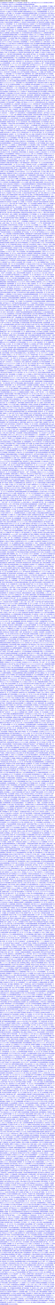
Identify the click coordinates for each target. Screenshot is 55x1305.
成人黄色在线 (43, 97)
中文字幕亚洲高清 (23, 34)
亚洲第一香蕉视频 (50, 49)
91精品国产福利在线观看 (24, 52)
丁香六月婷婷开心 (38, 872)
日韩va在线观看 (46, 338)
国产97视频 (22, 838)
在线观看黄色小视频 (22, 829)
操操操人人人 (26, 842)
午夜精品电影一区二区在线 (38, 1030)
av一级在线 (3, 799)
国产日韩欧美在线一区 (48, 906)
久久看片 (10, 388)
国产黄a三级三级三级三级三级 (33, 767)
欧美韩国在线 (3, 1220)
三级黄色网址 (9, 1240)
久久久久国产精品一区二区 (20, 372)
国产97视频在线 (4, 1142)
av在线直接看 (16, 360)
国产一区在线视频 (31, 472)
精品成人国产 (49, 1259)
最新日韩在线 (44, 518)
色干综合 (34, 132)
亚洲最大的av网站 (20, 698)
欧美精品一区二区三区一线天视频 (27, 1277)
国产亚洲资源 (42, 429)
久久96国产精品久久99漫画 (24, 710)
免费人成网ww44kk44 (33, 79)
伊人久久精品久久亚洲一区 (27, 682)
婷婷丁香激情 (9, 705)
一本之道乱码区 (6, 383)
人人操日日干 (8, 1108)
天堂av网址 (48, 669)
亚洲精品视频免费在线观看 (29, 717)
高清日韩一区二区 (38, 296)
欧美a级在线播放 (35, 84)
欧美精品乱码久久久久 (44, 310)
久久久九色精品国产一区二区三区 (44, 785)
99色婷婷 (29, 795)
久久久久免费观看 (25, 84)
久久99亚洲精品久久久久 (6, 774)
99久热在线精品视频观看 (19, 1115)
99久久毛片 (18, 756)
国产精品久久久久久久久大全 (41, 642)
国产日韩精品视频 (46, 1266)
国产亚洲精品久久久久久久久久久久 (26, 639)
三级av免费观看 (43, 6)
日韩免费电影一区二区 (12, 24)
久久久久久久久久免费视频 (7, 301)
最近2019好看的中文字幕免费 (8, 770)
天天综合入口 (37, 285)
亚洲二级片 (7, 952)
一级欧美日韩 (4, 1055)
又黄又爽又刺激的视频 (31, 525)
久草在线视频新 (20, 175)
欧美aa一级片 (47, 962)
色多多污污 (11, 950)
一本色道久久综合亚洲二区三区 (11, 1128)
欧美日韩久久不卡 (31, 139)
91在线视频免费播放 (27, 340)
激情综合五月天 (10, 1069)
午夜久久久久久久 (31, 971)
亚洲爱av (20, 169)
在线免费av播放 (32, 369)
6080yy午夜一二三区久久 (45, 191)
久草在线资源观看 (28, 705)
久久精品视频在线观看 (45, 619)
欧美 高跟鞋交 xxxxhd (8, 872)
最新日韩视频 (11, 116)
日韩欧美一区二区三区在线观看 (38, 249)
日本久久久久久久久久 (24, 354)
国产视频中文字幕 (22, 1256)
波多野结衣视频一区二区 (25, 603)
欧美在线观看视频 (18, 881)
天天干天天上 (44, 353)
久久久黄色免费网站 (17, 790)
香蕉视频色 (28, 680)
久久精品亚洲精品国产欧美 (34, 93)
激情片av (37, 18)
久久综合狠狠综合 (24, 1140)
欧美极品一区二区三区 (10, 253)
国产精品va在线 (24, 747)
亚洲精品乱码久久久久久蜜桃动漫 (35, 481)
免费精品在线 (35, 738)
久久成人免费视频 (9, 171)
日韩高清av (21, 1103)
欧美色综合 (33, 376)
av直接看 (9, 842)
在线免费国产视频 (11, 1090)
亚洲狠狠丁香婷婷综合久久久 (11, 395)
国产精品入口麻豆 (5, 920)
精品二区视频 (18, 626)
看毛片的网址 (51, 923)
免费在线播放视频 (16, 265)
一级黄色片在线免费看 (24, 187)
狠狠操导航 (36, 737)
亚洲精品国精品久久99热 (34, 328)
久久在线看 (11, 498)
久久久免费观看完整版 (15, 545)
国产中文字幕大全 (6, 322)
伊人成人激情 (19, 927)
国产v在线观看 (48, 635)
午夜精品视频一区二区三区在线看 (22, 459)
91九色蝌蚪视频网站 (5, 673)
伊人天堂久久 (40, 1115)
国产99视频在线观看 (12, 194)
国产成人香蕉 (29, 194)
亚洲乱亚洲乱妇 (37, 312)
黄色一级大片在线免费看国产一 (30, 1154)
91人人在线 (50, 701)
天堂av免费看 (24, 1217)
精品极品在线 (12, 258)
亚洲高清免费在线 (5, 614)
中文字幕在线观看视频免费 (43, 196)
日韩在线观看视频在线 (17, 1211)
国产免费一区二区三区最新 (41, 1167)
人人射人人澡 (14, 63)
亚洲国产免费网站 (36, 1044)
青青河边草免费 (45, 948)
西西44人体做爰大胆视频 (15, 6)
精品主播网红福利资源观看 (30, 246)
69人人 (19, 91)
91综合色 (29, 420)
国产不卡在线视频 (13, 100)
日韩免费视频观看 (46, 813)
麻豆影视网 (33, 1062)
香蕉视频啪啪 (19, 623)
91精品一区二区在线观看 (31, 397)
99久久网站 (32, 1096)
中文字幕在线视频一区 (22, 342)
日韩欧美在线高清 (30, 159)
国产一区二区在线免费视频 (22, 127)
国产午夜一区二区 (7, 1115)
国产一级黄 (47, 465)
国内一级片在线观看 (12, 239)
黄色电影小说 (41, 1234)
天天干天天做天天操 (28, 1204)
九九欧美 (41, 634)
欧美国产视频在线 (21, 763)
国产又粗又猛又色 (13, 1220)
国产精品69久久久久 (14, 1208)
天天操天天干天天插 (42, 735)
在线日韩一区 (9, 1044)
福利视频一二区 (38, 554)
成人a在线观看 (28, 146)
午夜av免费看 (11, 570)
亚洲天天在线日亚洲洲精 (41, 658)
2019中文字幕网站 (10, 674)
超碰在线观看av (40, 1256)
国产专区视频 (34, 429)
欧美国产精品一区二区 (37, 354)
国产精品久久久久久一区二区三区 (39, 65)
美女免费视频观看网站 (38, 762)
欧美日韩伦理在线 (21, 1238)
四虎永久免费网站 (31, 281)
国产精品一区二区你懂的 (43, 118)
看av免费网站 (33, 1258)
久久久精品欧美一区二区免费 (44, 696)
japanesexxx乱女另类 (22, 1021)
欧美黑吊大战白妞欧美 (9, 120)
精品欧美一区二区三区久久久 (34, 273)
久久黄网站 (34, 849)
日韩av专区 (19, 1263)
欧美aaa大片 (24, 516)
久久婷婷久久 (3, 100)
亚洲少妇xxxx (15, 191)
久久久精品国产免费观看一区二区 (32, 625)
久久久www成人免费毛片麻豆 (15, 726)
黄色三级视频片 (4, 404)
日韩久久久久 (11, 434)
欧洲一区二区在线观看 (19, 235)
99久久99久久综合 (7, 600)
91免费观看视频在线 (27, 1295)
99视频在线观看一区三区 (9, 781)
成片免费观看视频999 (33, 491)
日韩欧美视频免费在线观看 (21, 696)
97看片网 (36, 1005)
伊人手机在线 (49, 1083)
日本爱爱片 (14, 671)
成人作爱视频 (27, 858)
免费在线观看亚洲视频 (25, 105)
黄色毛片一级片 (47, 244)
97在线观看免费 (20, 116)
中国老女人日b (33, 34)
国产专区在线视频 (40, 248)
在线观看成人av (20, 778)
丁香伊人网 (36, 386)
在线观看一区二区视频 (18, 201)
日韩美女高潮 (11, 123)
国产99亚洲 (5, 482)
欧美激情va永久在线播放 (20, 751)
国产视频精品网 (41, 744)
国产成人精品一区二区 (34, 870)
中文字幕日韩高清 (48, 644)
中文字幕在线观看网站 (29, 248)
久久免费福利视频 (26, 520)
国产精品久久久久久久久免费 (20, 742)
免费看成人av (25, 1215)
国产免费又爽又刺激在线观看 (45, 1130)
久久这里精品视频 (19, 148)
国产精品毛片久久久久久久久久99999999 (30, 664)
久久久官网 (29, 445)
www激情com (9, 11)
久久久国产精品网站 (12, 187)
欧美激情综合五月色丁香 (44, 1160)
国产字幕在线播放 (37, 875)
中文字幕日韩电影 (9, 148)
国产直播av (15, 939)
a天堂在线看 (18, 313)
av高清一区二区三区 (11, 529)
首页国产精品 (48, 45)
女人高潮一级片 (15, 458)
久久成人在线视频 (22, 914)
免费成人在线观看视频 (33, 1060)
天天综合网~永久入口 (9, 895)
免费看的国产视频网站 (19, 481)
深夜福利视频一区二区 (10, 385)
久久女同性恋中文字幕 (42, 1117)
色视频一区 (7, 1211)
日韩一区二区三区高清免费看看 (16, 264)
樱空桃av (9, 317)
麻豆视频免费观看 (23, 1151)
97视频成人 (8, 790)
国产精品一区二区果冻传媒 (30, 728)
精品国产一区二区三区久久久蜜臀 (9, 178)
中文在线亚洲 (33, 289)
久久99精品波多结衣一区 (30, 1149)
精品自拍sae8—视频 (16, 1133)
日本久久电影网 (34, 191)
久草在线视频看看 (9, 153)
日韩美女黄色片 (29, 987)
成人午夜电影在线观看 (22, 210)
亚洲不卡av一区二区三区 (44, 369)
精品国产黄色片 (41, 687)
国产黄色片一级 (36, 315)
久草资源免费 (3, 468)
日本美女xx (20, 1067)
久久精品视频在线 (5, 1026)
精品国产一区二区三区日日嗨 (8, 1156)
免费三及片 (21, 799)
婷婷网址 (5, 897)
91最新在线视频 (29, 701)
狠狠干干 (11, 1279)
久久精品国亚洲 (10, 491)
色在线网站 (49, 632)
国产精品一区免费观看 (6, 703)
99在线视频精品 (46, 765)
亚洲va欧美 (43, 1135)
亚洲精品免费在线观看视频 (47, 1009)
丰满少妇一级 (25, 265)
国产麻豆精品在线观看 (45, 550)
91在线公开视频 (4, 75)
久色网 (4, 1090)
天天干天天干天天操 (45, 891)
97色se (50, 31)
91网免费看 (50, 267)
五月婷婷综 (21, 863)
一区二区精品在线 (42, 1021)
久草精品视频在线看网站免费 (44, 513)
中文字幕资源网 (34, 45)
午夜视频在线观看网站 (12, 427)
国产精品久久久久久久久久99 (32, 1101)
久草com (38, 699)
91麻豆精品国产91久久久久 (41, 1274)
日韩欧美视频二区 (24, 152)
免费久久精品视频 (18, 50)
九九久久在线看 (30, 1282)
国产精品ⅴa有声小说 (42, 660)
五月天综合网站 (48, 1224)
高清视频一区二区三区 (42, 827)
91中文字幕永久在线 (30, 1058)
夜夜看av (17, 859)
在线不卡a (30, 458)
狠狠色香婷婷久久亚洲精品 (37, 925)
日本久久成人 (30, 1005)
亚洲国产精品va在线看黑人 (11, 815)
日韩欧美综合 (22, 788)
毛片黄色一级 (47, 607)
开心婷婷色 (35, 614)
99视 (27, 861)
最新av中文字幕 (35, 417)
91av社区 (19, 1114)
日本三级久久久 (35, 1034)
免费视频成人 (14, 155)
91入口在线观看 (19, 754)
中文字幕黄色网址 (28, 301)
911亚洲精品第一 (40, 265)
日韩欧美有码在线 (13, 225)
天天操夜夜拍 (39, 994)
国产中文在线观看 (19, 715)
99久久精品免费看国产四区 (29, 82)
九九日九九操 (42, 616)
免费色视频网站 (29, 200)
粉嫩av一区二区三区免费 (44, 116)
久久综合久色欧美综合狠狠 (18, 1293)
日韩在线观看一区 (43, 31)
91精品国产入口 (39, 269)
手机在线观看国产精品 (16, 461)
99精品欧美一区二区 (23, 249)
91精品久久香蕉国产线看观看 (47, 916)
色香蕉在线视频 (37, 648)
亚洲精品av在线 (18, 226)
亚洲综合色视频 (41, 278)
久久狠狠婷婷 (17, 290)
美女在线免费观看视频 (49, 1074)
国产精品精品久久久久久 (46, 1110)
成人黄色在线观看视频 (20, 1247)
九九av (33, 955)
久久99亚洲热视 (45, 858)
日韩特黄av (21, 1298)
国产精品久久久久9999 (30, 1226)
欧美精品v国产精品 (5, 925)
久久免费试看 (44, 870)
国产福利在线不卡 (19, 808)
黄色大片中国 (37, 212)
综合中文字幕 (30, 946)
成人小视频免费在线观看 (48, 664)
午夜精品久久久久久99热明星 (8, 260)
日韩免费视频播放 (44, 746)
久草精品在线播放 (21, 443)
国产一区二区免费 (45, 189)
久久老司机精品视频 (29, 609)
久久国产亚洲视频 (40, 143)
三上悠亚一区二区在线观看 (45, 614)
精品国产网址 (26, 65)
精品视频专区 (46, 233)
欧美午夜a (24, 621)
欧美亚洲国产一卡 (48, 834)
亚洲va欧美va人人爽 (49, 41)
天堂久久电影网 (7, 306)
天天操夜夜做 (25, 538)
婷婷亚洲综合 (17, 289)
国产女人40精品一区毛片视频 (8, 1110)
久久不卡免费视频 (49, 959)
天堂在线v (24, 1194)
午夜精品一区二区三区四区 (31, 424)
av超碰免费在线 (32, 358)
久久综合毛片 (47, 794)
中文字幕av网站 (30, 1078)
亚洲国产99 (25, 1186)
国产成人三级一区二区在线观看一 (33, 137)
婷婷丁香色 (5, 626)
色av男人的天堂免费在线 (9, 769)
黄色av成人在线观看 (31, 241)
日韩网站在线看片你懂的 (48, 326)
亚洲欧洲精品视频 (30, 1099)
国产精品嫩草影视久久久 (18, 660)
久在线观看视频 (11, 783)
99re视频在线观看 (32, 1053)
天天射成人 (3, 786)
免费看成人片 (17, 22)
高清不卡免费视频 (38, 1250)
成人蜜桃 (33, 1302)
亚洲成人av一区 (8, 459)
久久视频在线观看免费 (42, 772)
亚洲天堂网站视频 (11, 522)
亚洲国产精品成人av (13, 356)
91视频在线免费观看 (25, 952)
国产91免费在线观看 (36, 233)
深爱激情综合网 (37, 349)
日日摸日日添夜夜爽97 (22, 779)
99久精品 (46, 123)
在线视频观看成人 (42, 1202)
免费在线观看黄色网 (18, 349)
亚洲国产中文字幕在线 (39, 676)
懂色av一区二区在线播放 (30, 203)
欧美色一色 (44, 657)
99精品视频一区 (10, 73)
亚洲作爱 (46, 324)
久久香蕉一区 (12, 710)
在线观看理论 (24, 644)
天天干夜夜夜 (49, 1288)
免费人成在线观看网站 (25, 1249)
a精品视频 (14, 580)
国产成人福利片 (45, 100)
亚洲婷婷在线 (12, 91)
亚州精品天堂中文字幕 (24, 1153)
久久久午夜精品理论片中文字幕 (15, 822)
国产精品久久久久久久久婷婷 (42, 1286)
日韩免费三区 (19, 424)
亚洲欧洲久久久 (39, 41)
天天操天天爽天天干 (5, 513)
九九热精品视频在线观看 (20, 410)
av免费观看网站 (28, 902)
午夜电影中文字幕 (17, 248)
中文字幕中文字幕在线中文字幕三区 (16, 1265)
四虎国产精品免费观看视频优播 (24, 312)
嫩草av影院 (10, 157)
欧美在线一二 (5, 113)
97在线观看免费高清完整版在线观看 (29, 1137)
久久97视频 (49, 281)
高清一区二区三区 (21, 1090)
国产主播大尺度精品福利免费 (34, 760)
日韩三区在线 (11, 884)
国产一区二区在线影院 (12, 463)
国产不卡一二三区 (5, 328)
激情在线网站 (43, 70)
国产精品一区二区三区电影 (30, 1188)
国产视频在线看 (50, 134)
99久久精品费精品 (24, 564)
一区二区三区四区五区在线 (11, 634)
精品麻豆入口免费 (34, 152)
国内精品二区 (15, 847)
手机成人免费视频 (24, 413)
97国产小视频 (32, 1151)
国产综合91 (43, 306)
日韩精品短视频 (34, 634)
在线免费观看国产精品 (38, 257)
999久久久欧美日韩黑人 (35, 413)
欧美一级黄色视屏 (28, 95)
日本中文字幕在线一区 (38, 442)
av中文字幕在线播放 (44, 397)
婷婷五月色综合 (29, 1119)
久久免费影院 (23, 178)
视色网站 (40, 111)
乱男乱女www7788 (7, 934)
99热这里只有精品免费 (32, 255)
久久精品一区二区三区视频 (13, 344)
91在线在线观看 (43, 456)
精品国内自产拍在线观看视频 (31, 1211)
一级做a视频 (18, 82)
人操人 (14, 273)
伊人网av (42, 898)
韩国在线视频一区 (41, 175)
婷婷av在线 (13, 991)
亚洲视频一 (24, 328)
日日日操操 (6, 610)
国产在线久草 (27, 792)
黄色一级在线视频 (10, 374)
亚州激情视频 (30, 934)
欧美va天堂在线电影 (28, 173)
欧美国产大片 (13, 113)
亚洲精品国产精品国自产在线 (25, 43)
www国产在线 (18, 586)
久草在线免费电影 (50, 242)
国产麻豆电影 (18, 1259)
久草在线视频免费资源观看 (36, 1140)
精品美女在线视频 (26, 879)
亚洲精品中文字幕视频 (29, 783)
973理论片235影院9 (9, 541)
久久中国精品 (41, 34)
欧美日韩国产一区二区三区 (17, 159)
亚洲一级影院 (15, 1035)
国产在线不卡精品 (33, 516)
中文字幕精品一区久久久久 (41, 987)
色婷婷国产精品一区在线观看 (12, 1222)
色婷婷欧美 (42, 961)
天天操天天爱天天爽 (20, 1005)
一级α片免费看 (36, 1046)
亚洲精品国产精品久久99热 (27, 811)
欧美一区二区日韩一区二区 (10, 941)
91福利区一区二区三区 (39, 1199)
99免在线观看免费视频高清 (28, 184)
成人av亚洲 (12, 386)
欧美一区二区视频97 (21, 570)
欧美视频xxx (7, 792)
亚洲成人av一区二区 (12, 354)
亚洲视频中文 (39, 395)
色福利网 (13, 605)
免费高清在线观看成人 (31, 116)
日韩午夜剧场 (40, 918)
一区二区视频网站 (13, 578)
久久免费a (22, 445)
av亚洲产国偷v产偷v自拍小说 (8, 1082)
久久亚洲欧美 (11, 337)
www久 (10, 699)
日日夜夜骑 (39, 930)
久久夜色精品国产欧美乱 (41, 804)
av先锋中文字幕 (14, 497)
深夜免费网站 (19, 954)
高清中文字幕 (33, 1071)
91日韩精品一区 (22, 299)
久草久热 (3, 938)
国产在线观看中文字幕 (46, 986)
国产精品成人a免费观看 (31, 148)
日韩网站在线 (19, 758)
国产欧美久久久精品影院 (21, 1069)
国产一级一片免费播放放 (14, 538)
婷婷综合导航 (16, 568)
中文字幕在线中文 (8, 813)
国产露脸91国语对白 (20, 136)
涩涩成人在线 (41, 1053)
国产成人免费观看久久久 (46, 833)
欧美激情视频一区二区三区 (10, 817)
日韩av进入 (51, 1066)
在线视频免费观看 (11, 450)
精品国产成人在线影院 (33, 306)
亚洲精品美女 (32, 1066)
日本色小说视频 (31, 561)
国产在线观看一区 (32, 1090)
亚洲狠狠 (14, 946)
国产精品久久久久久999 (12, 1060)
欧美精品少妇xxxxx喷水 (13, 1181)
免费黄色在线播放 (29, 957)
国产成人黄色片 (10, 776)
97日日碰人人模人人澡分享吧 (8, 701)
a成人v (18, 770)
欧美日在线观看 (13, 1078)
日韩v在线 (26, 881)
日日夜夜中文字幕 (9, 1183)
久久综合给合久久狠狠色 (6, 902)
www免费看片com (37, 932)
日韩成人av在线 (19, 794)
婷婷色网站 (3, 1067)
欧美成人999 (41, 936)
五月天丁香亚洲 (39, 811)
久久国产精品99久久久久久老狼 (8, 1201)
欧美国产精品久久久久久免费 (42, 719)
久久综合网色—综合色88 (48, 328)
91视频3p (18, 102)
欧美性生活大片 (26, 1007)
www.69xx (2, 721)
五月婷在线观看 (12, 550)
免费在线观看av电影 (37, 795)
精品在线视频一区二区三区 (10, 724)
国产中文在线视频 (27, 945)
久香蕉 (4, 495)
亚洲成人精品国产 (22, 824)
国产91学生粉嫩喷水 (36, 1074)
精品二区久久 (18, 872)
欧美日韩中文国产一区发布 (32, 68)
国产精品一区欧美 (11, 221)
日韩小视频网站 (6, 909)
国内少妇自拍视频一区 (9, 1199)
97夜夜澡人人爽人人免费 (27, 1176)
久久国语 (28, 484)
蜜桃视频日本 (30, 674)
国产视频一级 (31, 852)
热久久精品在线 (4, 6)
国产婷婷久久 (39, 159)
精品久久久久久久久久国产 (46, 136)
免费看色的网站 (49, 207)
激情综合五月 (33, 1106)
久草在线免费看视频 (17, 673)
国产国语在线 (32, 644)
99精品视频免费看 (13, 177)
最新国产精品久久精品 (44, 289)
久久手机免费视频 (16, 107)
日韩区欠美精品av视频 (41, 226)
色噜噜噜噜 (24, 458)
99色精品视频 (34, 678)
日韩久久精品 (27, 530)
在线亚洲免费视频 (33, 75)
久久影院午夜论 (48, 872)
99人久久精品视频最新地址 (19, 852)
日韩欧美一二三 (10, 511)
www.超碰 (30, 541)
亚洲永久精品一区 (14, 506)
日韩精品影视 (22, 88)
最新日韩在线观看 (29, 383)
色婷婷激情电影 (36, 27)
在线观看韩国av (50, 148)
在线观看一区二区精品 (21, 1018)
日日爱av (41, 1206)
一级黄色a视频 (42, 543)
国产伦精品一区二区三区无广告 (11, 1074)
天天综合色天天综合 (43, 1018)
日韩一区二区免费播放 (37, 153)
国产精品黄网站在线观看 (37, 426)
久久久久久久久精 (50, 731)
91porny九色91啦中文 (44, 570)
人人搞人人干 (18, 271)
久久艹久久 (28, 898)
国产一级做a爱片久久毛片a (46, 98)
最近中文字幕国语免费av (47, 1108)
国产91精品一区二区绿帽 (19, 856)
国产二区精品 (27, 897)
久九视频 (18, 514)
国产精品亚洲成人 (24, 109)
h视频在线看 (32, 321)
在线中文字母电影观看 (38, 984)
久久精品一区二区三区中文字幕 (33, 733)
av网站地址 (11, 1218)
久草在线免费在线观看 (33, 136)
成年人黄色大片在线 (7, 546)
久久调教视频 (45, 495)
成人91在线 (37, 973)
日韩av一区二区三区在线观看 (12, 1197)
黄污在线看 (17, 150)
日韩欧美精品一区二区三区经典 (37, 742)
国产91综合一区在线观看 (22, 1242)
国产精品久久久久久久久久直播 (37, 779)
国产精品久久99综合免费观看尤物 (38, 886)
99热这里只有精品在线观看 (28, 22)
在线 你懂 (34, 313)
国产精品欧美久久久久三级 (44, 260)
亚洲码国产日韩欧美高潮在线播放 (46, 1069)
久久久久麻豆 (11, 1096)
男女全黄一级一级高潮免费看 (26, 239)
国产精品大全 (5, 333)
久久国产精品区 (10, 1018)
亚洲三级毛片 (5, 214)
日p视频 (9, 340)
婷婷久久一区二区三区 (42, 747)
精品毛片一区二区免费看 (21, 641)
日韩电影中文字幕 (5, 785)
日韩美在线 (50, 714)
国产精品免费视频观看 (28, 317)
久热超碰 (8, 193)
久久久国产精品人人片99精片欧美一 (34, 610)
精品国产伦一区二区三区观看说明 (9, 692)
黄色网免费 (50, 543)
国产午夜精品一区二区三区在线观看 (17, 907)
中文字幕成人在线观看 (42, 331)
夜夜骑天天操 (48, 1007)
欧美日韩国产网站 (32, 824)
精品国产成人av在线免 (21, 498)
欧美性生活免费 (44, 443)
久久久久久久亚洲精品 (6, 315)
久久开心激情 (28, 932)
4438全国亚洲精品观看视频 (21, 582)
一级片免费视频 (39, 1158)
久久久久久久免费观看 (45, 205)
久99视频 (12, 758)
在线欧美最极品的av (12, 281)
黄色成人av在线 (21, 244)
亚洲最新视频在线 (5, 733)
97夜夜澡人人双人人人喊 (8, 1238)
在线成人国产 (7, 40)
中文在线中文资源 (24, 690)
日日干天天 (11, 594)
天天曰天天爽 (18, 740)
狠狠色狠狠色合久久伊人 (30, 11)
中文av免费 (32, 699)
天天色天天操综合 (28, 207)
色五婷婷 (50, 1023)
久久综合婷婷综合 (48, 651)
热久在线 (44, 273)
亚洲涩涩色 (19, 904)
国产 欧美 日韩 (16, 833)
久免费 (47, 321)
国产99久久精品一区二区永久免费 (42, 927)
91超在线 (2, 653)
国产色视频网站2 (46, 410)
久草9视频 (35, 194)
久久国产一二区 (8, 358)
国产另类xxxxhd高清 (24, 198)
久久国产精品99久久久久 (46, 738)
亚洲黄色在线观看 (15, 1176)
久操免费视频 (23, 41)
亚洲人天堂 (17, 746)
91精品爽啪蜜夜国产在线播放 (23, 706)
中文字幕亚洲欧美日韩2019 (38, 493)
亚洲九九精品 (25, 699)
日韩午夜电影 (16, 504)
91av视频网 (51, 900)
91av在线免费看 (25, 1023)
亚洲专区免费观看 (10, 56)
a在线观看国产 (19, 950)
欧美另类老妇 (11, 424)
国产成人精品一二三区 (16, 916)
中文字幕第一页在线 (20, 379)
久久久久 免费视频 (9, 806)
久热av (10, 536)
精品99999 (51, 89)
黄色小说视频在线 (23, 38)
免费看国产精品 (44, 262)
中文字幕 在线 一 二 (34, 1108)
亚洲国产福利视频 (11, 721)
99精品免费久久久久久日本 (13, 826)
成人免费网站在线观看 (18, 543)
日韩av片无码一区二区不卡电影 (16, 978)
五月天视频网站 (47, 591)
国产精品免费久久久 (13, 196)
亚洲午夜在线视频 (47, 1293)
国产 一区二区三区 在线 (27, 866)
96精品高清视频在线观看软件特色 (42, 799)
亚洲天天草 (14, 95)
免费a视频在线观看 (45, 43)
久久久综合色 (37, 1190)
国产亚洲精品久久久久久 (43, 232)
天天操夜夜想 (17, 774)
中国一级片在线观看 (7, 1137)
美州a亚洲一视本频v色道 (6, 1094)
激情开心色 (30, 422)
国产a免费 (17, 1112)
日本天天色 (7, 868)
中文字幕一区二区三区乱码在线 (19, 509)
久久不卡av (46, 1121)
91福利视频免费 (45, 781)
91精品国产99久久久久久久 (22, 1202)
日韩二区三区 (9, 858)
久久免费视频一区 (29, 703)
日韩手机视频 (15, 322)
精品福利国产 (7, 1270)
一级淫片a (28, 838)
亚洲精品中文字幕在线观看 (44, 818)
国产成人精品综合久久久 (26, 296)
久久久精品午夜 (33, 538)
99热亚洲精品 (22, 578)
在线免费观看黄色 (8, 369)
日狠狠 (9, 890)
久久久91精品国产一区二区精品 (17, 1274)
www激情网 (3, 996)
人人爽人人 (44, 699)
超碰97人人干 (29, 367)
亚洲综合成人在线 (21, 996)
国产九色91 (47, 751)
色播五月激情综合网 (42, 1156)
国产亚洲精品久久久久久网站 (28, 1117)
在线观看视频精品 (46, 315)
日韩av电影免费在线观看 (36, 1242)
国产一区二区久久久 (44, 79)
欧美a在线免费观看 (26, 1279)
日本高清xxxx (9, 361)
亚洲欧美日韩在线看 (5, 1032)
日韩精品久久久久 (32, 1032)
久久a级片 (7, 159)
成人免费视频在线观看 (38, 959)
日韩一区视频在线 (14, 1030)
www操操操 (22, 1282)
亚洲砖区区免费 (29, 402)
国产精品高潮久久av (16, 274)
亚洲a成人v (48, 925)
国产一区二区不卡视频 (48, 662)
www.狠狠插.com (13, 145)
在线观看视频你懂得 (22, 347)
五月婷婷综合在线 (43, 968)
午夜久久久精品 (14, 79)
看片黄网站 (35, 6)
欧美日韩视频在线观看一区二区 (24, 1199)
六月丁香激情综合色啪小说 (32, 778)
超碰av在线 (46, 137)
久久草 (50, 726)
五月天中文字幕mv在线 (32, 98)
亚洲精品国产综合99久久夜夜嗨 (8, 305)
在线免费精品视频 (44, 424)
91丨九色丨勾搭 (38, 470)
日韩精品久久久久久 (34, 221)
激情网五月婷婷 (29, 804)
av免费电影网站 (23, 404)
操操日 (51, 1197)
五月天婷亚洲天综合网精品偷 (45, 1277)
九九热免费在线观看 (22, 1051)
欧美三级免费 (28, 808)
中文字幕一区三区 (36, 1025)
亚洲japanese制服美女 (36, 198)
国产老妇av (29, 578)
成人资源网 (36, 443)
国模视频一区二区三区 (25, 217)
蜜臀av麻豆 (35, 146)
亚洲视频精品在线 (33, 447)
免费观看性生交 (38, 57)
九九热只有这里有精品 (22, 1096)
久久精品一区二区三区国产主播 (16, 484)
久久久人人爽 (32, 342)
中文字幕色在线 (23, 820)
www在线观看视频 (20, 657)
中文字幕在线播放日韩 (32, 884)
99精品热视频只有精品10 (42, 1099)
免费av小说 (28, 418)
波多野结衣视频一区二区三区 (38, 267)
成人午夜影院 (49, 102)
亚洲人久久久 (5, 916)
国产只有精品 (19, 203)
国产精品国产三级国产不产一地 (29, 1138)
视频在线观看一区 (32, 914)
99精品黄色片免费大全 (43, 82)
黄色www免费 (51, 977)
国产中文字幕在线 (16, 909)
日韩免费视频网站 (11, 146)
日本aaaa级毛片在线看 (48, 788)
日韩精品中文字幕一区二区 (10, 982)
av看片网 (35, 616)
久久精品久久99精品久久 (46, 52)
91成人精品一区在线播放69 (31, 1087)
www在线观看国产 (26, 15)
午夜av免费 (50, 523)
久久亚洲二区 (45, 1284)
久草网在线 (52, 1252)
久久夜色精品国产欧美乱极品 (19, 143)
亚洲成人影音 (23, 1009)
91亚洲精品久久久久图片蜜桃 (36, 38)
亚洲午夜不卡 (40, 321)
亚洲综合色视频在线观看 (39, 1055)
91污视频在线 (24, 836)
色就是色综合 (45, 767)
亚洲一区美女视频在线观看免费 (33, 335)
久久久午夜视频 (38, 150)
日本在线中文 (48, 634)
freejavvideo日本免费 (8, 1005)
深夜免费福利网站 (18, 280)
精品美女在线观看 (28, 950)
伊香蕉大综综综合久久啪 (12, 753)
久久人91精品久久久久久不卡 (18, 1297)
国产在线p (3, 344)
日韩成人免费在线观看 (6, 248)
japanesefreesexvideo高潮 (32, 895)
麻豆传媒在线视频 (14, 630)
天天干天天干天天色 (11, 408)
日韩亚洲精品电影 (23, 1174)
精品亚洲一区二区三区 (8, 1080)
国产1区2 (31, 1098)
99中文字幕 (48, 865)
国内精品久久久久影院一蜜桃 (41, 468)
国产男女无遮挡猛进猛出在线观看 (17, 1002)
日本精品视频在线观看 (9, 577)
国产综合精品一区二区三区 (29, 232)
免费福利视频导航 (16, 596)
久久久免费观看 (18, 959)
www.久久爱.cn (45, 498)
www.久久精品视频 (26, 1074)
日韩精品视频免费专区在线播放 (25, 351)
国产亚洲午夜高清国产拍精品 (11, 217)
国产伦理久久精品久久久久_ (38, 511)
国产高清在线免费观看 (42, 452)
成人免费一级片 (50, 479)
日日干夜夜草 (25, 479)
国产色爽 (13, 210)
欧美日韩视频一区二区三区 (16, 932)
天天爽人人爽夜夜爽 (38, 280)
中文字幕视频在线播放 (13, 1085)
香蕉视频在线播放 (5, 209)
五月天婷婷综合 (30, 856)
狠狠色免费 (33, 594)
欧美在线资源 (3, 410)
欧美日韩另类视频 (10, 1192)
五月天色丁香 (43, 490)
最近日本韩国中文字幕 (15, 1286)
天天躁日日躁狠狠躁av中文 (15, 399)
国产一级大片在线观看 (19, 251)
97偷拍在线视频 (8, 22)
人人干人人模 (7, 962)
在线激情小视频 (30, 996)
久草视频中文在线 (19, 365)
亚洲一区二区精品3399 (38, 1279)
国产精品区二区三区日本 (13, 287)
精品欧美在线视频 (33, 91)
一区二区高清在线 (46, 1201)
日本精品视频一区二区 (23, 1201)
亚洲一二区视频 (41, 854)
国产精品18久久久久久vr (6, 226)
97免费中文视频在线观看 (30, 689)
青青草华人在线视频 (39, 351)
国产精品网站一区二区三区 (26, 1085)
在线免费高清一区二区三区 (40, 902)
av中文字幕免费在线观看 (41, 753)
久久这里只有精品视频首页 (29, 401)
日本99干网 (48, 710)
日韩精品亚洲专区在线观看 (7, 525)
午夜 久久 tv (21, 1163)
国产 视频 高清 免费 (17, 1252)
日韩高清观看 (31, 626)
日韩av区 (35, 950)
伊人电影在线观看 (15, 1062)
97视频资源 (10, 628)
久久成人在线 (10, 1066)
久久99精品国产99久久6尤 (43, 436)
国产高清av (5, 145)
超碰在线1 (42, 49)
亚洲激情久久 (17, 184)
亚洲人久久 (19, 986)
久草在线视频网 (41, 971)
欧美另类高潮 (50, 1032)
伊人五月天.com (13, 989)
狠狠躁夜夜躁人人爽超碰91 (42, 1185)
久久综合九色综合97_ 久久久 (22, 171)
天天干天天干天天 (14, 1213)
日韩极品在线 (4, 978)
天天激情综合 (28, 906)
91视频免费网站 (51, 1002)
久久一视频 (37, 802)
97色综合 (20, 95)
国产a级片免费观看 (49, 1240)
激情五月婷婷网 (27, 959)
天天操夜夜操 (25, 45)
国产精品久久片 (7, 303)
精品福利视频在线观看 (47, 904)
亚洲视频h (6, 989)
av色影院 (16, 1218)
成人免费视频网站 (26, 442)
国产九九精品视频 (38, 1224)
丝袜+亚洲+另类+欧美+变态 (11, 345)
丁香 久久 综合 (12, 936)
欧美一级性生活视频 (28, 1240)
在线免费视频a (32, 692)
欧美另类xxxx (8, 132)
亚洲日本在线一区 (13, 575)
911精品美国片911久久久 (45, 356)
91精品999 (35, 859)
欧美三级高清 (40, 235)
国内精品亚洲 (43, 1178)
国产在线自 (32, 637)
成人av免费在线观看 (38, 545)
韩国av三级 (47, 187)
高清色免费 (19, 562)
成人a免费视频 (34, 690)
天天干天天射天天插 (44, 294)
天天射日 (25, 1263)
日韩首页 (30, 874)
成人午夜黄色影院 (15, 406)
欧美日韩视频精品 (21, 123)
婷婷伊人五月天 (16, 132)
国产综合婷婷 (24, 1229)
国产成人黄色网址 (37, 445)
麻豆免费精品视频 (5, 155)
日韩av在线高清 (48, 1014)
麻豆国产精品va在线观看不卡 (16, 490)
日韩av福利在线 (28, 1064)
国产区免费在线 (6, 509)
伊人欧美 (5, 943)
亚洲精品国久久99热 (5, 664)
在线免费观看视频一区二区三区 (45, 11)
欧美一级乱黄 (22, 255)
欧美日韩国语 (51, 954)
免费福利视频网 (22, 145)
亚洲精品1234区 (8, 235)
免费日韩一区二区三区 (24, 223)
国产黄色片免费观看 (42, 1066)
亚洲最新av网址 (14, 970)
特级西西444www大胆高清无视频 (46, 671)
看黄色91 (46, 653)
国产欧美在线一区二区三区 (16, 762)
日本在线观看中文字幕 (33, 1009)
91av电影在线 (18, 310)
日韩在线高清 (12, 1263)
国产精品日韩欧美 (15, 1071)
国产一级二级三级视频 (13, 237)
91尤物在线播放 (48, 235)
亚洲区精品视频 (19, 776)
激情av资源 (21, 194)
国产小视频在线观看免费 (17, 1300)
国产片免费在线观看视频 (36, 40)
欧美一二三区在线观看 (19, 760)
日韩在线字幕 (26, 735)
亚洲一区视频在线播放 (38, 1162)
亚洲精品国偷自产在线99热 (15, 308)
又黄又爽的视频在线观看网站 (33, 251)
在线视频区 (27, 1041)
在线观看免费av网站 (37, 651)
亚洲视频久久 (9, 973)
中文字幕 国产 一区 (7, 881)
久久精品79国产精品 (43, 689)
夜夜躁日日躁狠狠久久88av (25, 618)
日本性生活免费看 (44, 730)
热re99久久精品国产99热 (17, 465)
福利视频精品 (43, 1112)
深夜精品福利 (3, 578)
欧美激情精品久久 (39, 287)
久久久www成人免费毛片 (43, 806)
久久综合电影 (36, 786)
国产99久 (12, 532)
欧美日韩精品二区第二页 (21, 1080)
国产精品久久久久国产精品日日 (8, 43)
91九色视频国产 (20, 397)
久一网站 (43, 212)
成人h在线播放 (13, 1210)
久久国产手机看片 (5, 1062)
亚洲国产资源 (43, 706)
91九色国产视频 (37, 422)
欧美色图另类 (32, 696)
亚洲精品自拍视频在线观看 (11, 296)
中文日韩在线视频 (14, 682)
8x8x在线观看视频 (37, 1213)
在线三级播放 (40, 635)
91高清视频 (19, 966)
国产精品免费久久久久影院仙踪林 (28, 497)
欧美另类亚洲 (3, 504)
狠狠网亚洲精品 (6, 390)
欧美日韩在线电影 (50, 1053)
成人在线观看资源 (9, 313)
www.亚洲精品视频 (16, 614)
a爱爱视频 (27, 233)
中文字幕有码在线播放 (21, 31)
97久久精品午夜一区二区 (6, 1266)
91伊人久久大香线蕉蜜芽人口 (20, 1098)
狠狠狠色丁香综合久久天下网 (30, 449)
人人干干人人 (48, 1162)
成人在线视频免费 (49, 408)
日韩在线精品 (11, 452)
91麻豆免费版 (9, 746)
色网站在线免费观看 (29, 673)
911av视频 (39, 641)
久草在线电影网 (46, 866)
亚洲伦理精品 (33, 1130)
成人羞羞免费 (14, 637)
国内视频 (45, 440)
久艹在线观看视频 (22, 936)
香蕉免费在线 (38, 939)
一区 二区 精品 (31, 1222)
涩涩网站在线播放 (17, 536)
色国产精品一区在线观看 (16, 433)
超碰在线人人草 (40, 281)
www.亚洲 (5, 1099)
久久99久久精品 (25, 157)
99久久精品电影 (41, 1226)
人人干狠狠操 (40, 376)
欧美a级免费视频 (7, 717)
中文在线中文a (50, 166)
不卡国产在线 (14, 429)
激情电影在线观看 (44, 194)
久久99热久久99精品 (40, 536)
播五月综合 (41, 1263)
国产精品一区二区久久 (15, 708)
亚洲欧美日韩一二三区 (12, 88)
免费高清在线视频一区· (32, 66)
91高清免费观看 (31, 548)
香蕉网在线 (43, 68)
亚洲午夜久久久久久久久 (28, 438)
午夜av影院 (20, 408)
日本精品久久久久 (16, 1154)
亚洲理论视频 (36, 986)
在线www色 (34, 687)
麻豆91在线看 (35, 683)
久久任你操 (13, 1135)
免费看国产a (32, 573)
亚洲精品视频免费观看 (21, 491)
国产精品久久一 (48, 1115)
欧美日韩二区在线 (47, 319)
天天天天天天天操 (17, 1016)
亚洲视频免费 (7, 802)
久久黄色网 (42, 721)
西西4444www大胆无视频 (36, 655)
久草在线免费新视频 (13, 1227)
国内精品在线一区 (26, 132)
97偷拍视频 (9, 233)
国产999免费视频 (33, 596)
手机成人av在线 (37, 155)
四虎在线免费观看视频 (33, 299)
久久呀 (10, 504)
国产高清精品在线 (47, 641)
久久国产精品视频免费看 (38, 333)
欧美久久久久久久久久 (39, 1042)
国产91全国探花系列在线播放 (44, 978)
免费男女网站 (11, 562)
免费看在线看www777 (33, 628)
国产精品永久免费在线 (44, 1172)
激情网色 (13, 840)
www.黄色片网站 (25, 502)
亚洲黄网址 (17, 900)
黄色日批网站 (11, 59)
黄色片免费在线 (25, 406)
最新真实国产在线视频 (23, 1135)
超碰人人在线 (37, 1144)
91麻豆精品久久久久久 (27, 104)
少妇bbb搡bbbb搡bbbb (44, 754)
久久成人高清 (39, 20)
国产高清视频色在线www (40, 230)
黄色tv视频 (43, 221)
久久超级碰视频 (29, 1231)
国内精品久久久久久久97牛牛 (43, 185)
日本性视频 (10, 280)
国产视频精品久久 (25, 1035)
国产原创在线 (14, 1163)
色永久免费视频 (23, 534)
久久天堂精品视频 (42, 868)
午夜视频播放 (24, 75)
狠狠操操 (40, 203)
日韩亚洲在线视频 (38, 114)
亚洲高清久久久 (20, 61)
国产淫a (37, 324)
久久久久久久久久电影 (47, 84)
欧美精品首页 (22, 861)
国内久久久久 (38, 1119)
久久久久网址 (23, 79)
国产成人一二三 (17, 205)
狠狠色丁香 (17, 417)
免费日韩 (32, 801)
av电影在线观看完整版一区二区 (38, 237)
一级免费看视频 (16, 267)
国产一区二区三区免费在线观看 (23, 1076)
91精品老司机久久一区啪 (31, 543)
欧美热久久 (42, 520)
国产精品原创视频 (27, 315)
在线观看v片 (46, 390)
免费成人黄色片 (11, 765)
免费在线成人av (48, 680)
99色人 (41, 678)
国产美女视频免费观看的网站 (36, 1028)
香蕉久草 (2, 790)
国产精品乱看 (26, 571)
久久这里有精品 (33, 378)
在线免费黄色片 (21, 329)
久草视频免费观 (30, 834)
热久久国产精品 (18, 705)
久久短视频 (50, 690)
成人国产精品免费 (24, 634)
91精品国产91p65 (6, 262)
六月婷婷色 (48, 257)
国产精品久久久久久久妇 (42, 527)
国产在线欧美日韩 (9, 97)
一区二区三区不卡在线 (19, 164)
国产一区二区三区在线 (48, 577)
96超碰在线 (7, 1089)
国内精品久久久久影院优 (33, 1012)
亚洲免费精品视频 (31, 724)
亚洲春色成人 (34, 72)
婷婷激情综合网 (27, 562)
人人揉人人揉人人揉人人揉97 (26, 602)
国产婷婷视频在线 (14, 470)
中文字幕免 (51, 1025)
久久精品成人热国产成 (15, 401)
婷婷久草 (21, 753)
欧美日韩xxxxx (43, 993)
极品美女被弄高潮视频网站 (40, 1126)
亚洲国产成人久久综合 (40, 722)
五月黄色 (4, 730)
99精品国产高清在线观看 (14, 539)
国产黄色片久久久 (10, 1146)
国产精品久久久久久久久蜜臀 (40, 1252)
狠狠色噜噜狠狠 (13, 850)
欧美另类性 (16, 41)
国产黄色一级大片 (32, 954)
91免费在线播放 (24, 1218)
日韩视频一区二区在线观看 (48, 177)
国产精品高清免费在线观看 (33, 379)
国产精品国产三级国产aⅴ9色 (42, 200)
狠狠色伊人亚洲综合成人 (12, 820)
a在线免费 (42, 534)
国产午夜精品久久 (9, 365)
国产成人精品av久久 (32, 882)
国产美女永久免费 (19, 97)
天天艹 (28, 1062)
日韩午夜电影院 (28, 349)
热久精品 (51, 1121)
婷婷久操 (11, 626)
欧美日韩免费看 (21, 273)
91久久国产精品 (20, 701)
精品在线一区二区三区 (22, 721)
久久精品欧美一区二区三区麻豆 (41, 1243)
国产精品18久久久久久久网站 (27, 395)
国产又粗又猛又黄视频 (10, 436)
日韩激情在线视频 (31, 1238)
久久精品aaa (33, 219)
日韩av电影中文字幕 (45, 360)
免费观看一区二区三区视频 (24, 1162)
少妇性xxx (8, 827)
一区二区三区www (49, 918)
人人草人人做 (48, 593)
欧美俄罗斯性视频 (43, 525)
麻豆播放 (49, 573)
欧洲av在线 (7, 376)
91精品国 (5, 602)
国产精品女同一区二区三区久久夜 (30, 394)
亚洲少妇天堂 (20, 609)
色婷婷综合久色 (23, 692)
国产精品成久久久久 (45, 1005)
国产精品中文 (30, 815)
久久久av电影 (39, 1016)
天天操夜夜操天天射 (24, 1030)
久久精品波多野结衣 (8, 1130)
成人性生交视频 (26, 1025)
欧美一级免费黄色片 (37, 408)
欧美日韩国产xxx (48, 1085)
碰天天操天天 (39, 834)
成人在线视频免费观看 (37, 893)
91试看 (17, 452)
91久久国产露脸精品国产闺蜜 (11, 772)
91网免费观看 (7, 838)
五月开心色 (3, 875)
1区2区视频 (15, 527)
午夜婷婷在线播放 (27, 271)
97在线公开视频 (36, 858)
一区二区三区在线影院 (39, 685)
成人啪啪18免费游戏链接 (13, 1229)
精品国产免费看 (4, 754)
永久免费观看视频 (27, 107)
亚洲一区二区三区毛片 (17, 376)
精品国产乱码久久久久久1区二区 (13, 523)
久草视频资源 (34, 1153)
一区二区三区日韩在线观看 (43, 557)
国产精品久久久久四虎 (21, 1183)
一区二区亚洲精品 (31, 1057)
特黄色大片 (23, 474)
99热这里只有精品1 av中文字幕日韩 (27, 575)
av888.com (29, 1210)
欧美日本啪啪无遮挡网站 (45, 372)
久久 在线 (36, 1064)
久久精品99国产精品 (46, 1044)
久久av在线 (18, 612)
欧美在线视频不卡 (30, 452)
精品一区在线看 (43, 1147)
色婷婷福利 (30, 498)
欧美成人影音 (26, 650)
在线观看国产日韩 (40, 907)
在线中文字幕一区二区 (29, 185)
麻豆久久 (19, 650)
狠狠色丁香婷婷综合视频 (6, 394)
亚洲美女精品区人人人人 (30, 566)
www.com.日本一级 (5, 621)
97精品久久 (30, 410)
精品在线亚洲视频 (34, 749)
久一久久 (14, 65)
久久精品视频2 (9, 1122)
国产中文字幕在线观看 (26, 813)
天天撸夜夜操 (14, 152)
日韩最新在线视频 (31, 235)
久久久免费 (48, 520)
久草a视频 (40, 1179)
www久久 (40, 465)
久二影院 (11, 754)
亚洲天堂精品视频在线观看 (17, 1026)
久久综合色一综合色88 (29, 740)
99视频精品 (49, 77)
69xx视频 (45, 1250)
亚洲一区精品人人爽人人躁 (7, 612)
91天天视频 (3, 842)
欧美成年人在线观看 (29, 529)
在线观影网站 (47, 344)
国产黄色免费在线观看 (36, 322)
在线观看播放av (46, 93)
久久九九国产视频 (14, 404)
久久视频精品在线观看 (23, 392)
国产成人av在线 (6, 429)
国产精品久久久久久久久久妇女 (8, 329)
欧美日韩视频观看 (23, 242)
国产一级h (45, 514)
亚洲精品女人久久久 (5, 666)
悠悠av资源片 (42, 843)
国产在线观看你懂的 (29, 326)
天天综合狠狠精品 (12, 749)
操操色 (17, 1106)
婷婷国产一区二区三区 (12, 8)
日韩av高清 (6, 433)
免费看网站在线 (42, 313)
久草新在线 (43, 1002)
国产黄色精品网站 (26, 614)
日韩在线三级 (46, 1213)
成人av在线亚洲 (48, 219)
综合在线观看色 (4, 91)
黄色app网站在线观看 (49, 532)
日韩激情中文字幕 (8, 598)
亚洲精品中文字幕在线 (15, 593)
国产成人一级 (43, 502)
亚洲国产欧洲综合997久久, (47, 399)
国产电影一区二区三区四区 (16, 1226)
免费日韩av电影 (10, 310)
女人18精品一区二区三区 (20, 628)
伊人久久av (27, 840)
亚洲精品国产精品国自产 (29, 744)
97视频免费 (27, 687)
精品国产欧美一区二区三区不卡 (35, 427)
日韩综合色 (25, 596)
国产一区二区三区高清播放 (21, 598)
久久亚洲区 (7, 1039)
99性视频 (10, 321)
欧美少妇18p (30, 474)
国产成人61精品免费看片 (20, 168)
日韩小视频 (40, 1082)
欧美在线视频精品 (26, 955)
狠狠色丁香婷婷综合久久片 (35, 1281)
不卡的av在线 (8, 1149)
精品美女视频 (37, 410)
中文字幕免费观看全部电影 (14, 994)
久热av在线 (33, 1202)
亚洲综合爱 (8, 267)
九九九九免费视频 (6, 660)
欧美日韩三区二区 (34, 881)
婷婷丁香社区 (49, 1199)
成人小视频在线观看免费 (28, 20)
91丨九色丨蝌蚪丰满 (35, 276)
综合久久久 (43, 394)
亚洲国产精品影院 (38, 532)
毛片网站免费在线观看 (42, 1247)
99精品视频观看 (4, 61)
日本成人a (46, 1217)
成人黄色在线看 (43, 1087)
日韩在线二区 (29, 287)
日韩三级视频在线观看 (34, 121)
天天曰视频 (48, 564)
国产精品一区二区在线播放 (38, 54)
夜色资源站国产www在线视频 (24, 1110)
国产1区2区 (15, 413)
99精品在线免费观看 (24, 429)
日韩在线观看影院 (5, 648)
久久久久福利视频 (27, 77)
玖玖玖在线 (17, 93)
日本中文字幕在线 (38, 271)
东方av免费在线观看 (16, 246)
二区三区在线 (32, 1291)
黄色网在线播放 (47, 223)
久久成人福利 (36, 781)
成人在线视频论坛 (44, 808)
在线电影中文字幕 (31, 607)
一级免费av (38, 326)
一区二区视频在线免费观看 (14, 1288)
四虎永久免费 (45, 475)
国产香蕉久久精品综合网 (8, 129)
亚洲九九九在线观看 (16, 262)
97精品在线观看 (46, 582)
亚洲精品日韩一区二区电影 (22, 594)
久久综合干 (42, 710)
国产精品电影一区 (27, 1288)
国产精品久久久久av (42, 1057)
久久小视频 (5, 484)
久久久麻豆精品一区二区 (35, 1186)
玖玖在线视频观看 (48, 420)
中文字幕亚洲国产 (10, 102)
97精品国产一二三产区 (36, 223)
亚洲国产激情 (30, 1274)
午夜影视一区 (51, 1291)
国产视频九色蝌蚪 (39, 715)
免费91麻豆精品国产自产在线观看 (44, 73)
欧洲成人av (3, 13)
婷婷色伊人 (40, 113)
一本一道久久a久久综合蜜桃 (30, 310)
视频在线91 (51, 342)
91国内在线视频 (16, 699)
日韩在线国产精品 (10, 443)
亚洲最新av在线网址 (11, 495)
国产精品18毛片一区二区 (12, 893)
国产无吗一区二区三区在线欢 (34, 765)
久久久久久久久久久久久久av (45, 161)
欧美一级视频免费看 (30, 175)
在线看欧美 (35, 361)
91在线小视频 (22, 584)
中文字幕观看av (14, 228)
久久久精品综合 (39, 1007)
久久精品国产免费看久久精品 (12, 1023)
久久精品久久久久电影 (14, 516)
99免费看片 (17, 1000)
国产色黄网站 (5, 1144)
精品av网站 (52, 443)
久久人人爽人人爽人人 (19, 47)
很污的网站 (40, 497)
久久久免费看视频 (21, 971)
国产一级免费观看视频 (27, 1286)
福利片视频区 (11, 706)
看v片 (21, 772)
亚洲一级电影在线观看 (25, 63)
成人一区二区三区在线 (22, 554)
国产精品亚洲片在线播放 (43, 22)
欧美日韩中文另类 (19, 324)
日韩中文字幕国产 (39, 815)
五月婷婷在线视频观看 (18, 719)
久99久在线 (36, 694)
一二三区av (18, 1215)
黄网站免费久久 (15, 474)
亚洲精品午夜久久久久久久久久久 (41, 770)
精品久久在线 (17, 1138)
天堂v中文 (26, 1258)
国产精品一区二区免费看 (42, 850)
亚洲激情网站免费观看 (18, 233)
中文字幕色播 (17, 157)
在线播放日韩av (23, 1037)
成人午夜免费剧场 (33, 205)
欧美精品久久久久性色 (32, 714)
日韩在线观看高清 (24, 388)
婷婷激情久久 (31, 907)
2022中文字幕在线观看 (6, 50)
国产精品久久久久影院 (23, 17)
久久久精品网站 (31, 145)
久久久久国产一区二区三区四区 (35, 646)
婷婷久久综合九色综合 (49, 150)
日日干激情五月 (48, 287)
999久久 (40, 1261)
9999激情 (41, 45)
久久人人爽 (10, 118)
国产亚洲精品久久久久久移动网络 (18, 874)
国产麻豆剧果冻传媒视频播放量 (17, 477)
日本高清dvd (49, 957)
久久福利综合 (10, 740)
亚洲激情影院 (29, 47)
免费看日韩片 (46, 1003)
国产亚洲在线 (8, 856)
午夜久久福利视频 (39, 1240)
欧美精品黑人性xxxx (38, 874)
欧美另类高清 (27, 683)
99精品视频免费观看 (43, 596)
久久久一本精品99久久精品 (31, 623)
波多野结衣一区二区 (35, 353)
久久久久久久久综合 (22, 522)
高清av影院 (10, 1131)
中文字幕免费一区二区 (38, 680)
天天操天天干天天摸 (33, 587)
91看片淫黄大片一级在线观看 (35, 539)
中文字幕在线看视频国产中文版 (10, 658)
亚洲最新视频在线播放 (16, 1042)
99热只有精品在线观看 (25, 189)
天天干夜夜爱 (20, 1195)
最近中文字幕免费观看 (49, 758)
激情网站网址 (32, 827)
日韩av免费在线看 (11, 285)
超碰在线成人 (10, 127)
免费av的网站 (11, 566)
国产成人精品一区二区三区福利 (11, 1179)
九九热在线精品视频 (46, 162)
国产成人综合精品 (46, 1124)
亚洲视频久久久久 (10, 200)
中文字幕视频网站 (39, 674)
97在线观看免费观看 (31, 113)
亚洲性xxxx (18, 532)
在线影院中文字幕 (49, 1140)
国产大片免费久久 (15, 811)
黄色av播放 (23, 1032)
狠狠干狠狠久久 (38, 934)
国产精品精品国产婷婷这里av (22, 511)
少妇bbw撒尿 (21, 86)
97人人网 (23, 287)
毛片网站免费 (30, 941)
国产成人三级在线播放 (16, 207)
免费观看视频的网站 (8, 57)
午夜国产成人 (38, 390)
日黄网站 (39, 319)
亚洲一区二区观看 (32, 1018)
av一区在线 (31, 41)
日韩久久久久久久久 (47, 251)
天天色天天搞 (15, 964)
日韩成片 (15, 257)
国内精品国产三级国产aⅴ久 (33, 338)
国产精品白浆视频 (21, 1082)
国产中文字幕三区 (44, 75)
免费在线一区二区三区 (15, 879)
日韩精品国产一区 (31, 635)
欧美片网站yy (30, 70)
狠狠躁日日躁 (14, 242)
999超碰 (48, 721)
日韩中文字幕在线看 (11, 1034)
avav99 (8, 210)
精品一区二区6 (43, 1169)
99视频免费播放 (38, 168)
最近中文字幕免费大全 (47, 1297)
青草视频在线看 (49, 646)
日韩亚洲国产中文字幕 (17, 1170)
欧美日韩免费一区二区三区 (9, 1050)
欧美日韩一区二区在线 (46, 297)
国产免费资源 (25, 344)
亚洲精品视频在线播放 (12, 454)
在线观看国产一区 (23, 982)
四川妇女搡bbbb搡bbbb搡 (41, 698)
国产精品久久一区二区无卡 (41, 239)
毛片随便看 (21, 454)
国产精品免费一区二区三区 (13, 15)
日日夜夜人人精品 (37, 420)
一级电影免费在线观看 (32, 843)
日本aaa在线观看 (48, 458)
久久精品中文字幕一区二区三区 (16, 1124)
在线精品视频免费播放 (14, 297)
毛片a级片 (17, 938)
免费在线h (26, 475)
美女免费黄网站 (34, 1142)
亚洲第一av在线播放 (41, 573)
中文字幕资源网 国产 (28, 226)
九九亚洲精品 (20, 1156)
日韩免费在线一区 (16, 890)
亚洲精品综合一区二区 (43, 548)
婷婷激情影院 (37, 47)
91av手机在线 (18, 1126)
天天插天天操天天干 (34, 36)
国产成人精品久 (10, 111)
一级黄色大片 (33, 161)
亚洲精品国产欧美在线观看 (15, 1172)
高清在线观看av (10, 1073)
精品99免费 (14, 169)
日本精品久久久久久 (27, 662)
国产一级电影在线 (13, 189)
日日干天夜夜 (3, 797)
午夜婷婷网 (39, 801)
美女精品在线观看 (20, 66)
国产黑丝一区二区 (11, 728)
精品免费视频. (29, 1224)
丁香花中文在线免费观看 (31, 1300)
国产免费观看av (38, 1290)
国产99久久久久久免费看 (27, 973)
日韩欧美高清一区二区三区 (17, 680)
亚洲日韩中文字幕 (49, 497)
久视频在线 (32, 265)
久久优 (30, 372)
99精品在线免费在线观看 (31, 1103)
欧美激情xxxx (13, 52)
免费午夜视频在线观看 (21, 420)
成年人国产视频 (14, 920)
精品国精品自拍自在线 (44, 847)
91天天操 (7, 698)
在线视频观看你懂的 (7, 1250)
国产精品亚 (50, 1176)
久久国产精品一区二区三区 (32, 891)
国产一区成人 (3, 418)
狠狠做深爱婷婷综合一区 (19, 934)
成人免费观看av (48, 1272)
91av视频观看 (35, 898)
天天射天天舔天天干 (10, 1195)
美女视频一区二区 (16, 1019)
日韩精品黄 (32, 1158)
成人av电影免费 (15, 104)
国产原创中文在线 (23, 886)
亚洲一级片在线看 (15, 836)
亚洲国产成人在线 (45, 18)
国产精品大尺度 (36, 169)
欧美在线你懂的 (8, 655)
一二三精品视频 (49, 370)
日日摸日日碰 (43, 491)
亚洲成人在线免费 (33, 404)
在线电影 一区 (20, 129)
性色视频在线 (7, 801)
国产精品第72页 (43, 109)
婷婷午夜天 (9, 635)
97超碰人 (37, 1105)
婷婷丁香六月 (16, 415)
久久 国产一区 (26, 289)
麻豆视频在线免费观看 (8, 1105)
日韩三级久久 (43, 683)
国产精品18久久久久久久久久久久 (33, 1170)
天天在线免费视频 (27, 651)
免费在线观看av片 (5, 1242)
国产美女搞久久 (11, 996)
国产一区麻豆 (31, 1256)
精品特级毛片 (14, 1298)
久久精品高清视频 (46, 1229)
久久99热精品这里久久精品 (14, 370)
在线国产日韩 (32, 922)
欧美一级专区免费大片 (9, 312)
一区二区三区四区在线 (12, 898)
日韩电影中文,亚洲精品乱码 (37, 826)
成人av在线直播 (35, 189)
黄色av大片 (36, 1110)
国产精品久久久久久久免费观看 (39, 842)
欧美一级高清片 (18, 1266)
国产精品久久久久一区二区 (18, 607)
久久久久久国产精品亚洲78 (20, 870)
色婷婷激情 (52, 1247)
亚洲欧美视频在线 (6, 1035)
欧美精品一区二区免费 (12, 619)
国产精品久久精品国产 (14, 943)
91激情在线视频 (33, 347)
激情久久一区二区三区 (27, 150)
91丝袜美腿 (45, 1144)
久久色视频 (19, 374)
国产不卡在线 (40, 363)
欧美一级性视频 (44, 578)
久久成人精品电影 (33, 721)
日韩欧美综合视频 (10, 1119)
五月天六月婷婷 (27, 586)
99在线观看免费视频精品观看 (30, 294)
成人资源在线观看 (21, 1048)
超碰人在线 (34, 735)
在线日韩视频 (5, 353)
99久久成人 (10, 751)
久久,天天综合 (22, 946)
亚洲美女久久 (22, 177)
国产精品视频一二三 (22, 1268)
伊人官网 (50, 1208)
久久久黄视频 (34, 225)
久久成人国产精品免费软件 (31, 754)
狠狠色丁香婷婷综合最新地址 (30, 916)
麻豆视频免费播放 (20, 525)
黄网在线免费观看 (31, 1115)
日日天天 (12, 1242)
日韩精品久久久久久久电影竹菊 (22, 1044)
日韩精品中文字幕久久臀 (47, 666)
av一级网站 (28, 1124)
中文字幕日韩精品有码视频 (21, 552)
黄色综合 (47, 1122)
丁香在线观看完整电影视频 (40, 1236)
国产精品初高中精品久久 (42, 955)
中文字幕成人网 (37, 61)
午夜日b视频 (17, 394)
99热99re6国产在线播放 (6, 481)
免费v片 (4, 146)
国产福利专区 (22, 1078)
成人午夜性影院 (33, 1263)
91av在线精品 (32, 344)
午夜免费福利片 (37, 788)
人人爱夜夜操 (8, 294)
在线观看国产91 (47, 909)
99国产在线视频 (28, 468)
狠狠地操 (26, 655)
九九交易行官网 (31, 918)
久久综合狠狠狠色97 (44, 86)
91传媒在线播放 (30, 18)
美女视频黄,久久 (37, 618)
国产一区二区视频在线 (49, 1261)
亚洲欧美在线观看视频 (37, 187)
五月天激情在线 (34, 109)
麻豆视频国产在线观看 (9, 98)
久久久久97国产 (41, 790)
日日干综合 (8, 1016)
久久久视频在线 (20, 1231)
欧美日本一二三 (10, 712)
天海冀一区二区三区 (21, 363)
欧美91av (24, 918)
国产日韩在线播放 (13, 694)
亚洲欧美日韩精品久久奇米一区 (24, 230)
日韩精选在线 (34, 120)
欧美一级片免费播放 (36, 568)
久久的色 (40, 1153)
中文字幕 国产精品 (10, 1215)
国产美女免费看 (42, 91)
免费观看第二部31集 (25, 297)
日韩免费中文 (29, 1293)
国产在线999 (37, 498)
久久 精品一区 (42, 148)
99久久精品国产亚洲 (9, 486)
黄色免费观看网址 (28, 1042)
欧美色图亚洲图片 (25, 1000)
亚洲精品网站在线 (23, 637)
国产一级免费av (26, 666)
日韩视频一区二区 (11, 1243)
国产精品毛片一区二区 (40, 274)
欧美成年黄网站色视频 (41, 1078)
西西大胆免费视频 (46, 845)
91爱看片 (25, 888)
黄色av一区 (25, 708)
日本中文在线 (44, 1101)
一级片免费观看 (38, 1085)
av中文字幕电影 (10, 808)
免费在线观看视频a (20, 895)
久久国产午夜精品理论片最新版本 (29, 847)
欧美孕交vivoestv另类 (15, 1083)
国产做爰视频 (22, 785)
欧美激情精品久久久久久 (8, 378)
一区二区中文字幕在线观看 (17, 333)
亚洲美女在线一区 (16, 925)
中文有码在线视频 (21, 834)
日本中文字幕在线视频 (16, 353)
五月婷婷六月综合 (48, 795)
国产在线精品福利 (33, 961)
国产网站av (49, 248)
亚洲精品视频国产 (41, 1194)
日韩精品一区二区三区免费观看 (29, 731)
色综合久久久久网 (40, 740)
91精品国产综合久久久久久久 (10, 678)
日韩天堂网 (48, 1256)
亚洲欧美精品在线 (32, 81)
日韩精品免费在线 (27, 313)
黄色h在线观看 (36, 657)
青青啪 (6, 189)
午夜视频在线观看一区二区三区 (14, 977)
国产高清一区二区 (22, 450)
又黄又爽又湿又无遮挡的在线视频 (31, 518)
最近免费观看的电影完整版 (17, 411)
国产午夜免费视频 (18, 738)
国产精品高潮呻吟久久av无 (17, 733)
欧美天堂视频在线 (11, 875)
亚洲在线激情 (35, 562)
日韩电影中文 (17, 651)
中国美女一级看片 (9, 276)
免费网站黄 (27, 758)
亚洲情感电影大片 (29, 546)
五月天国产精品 (7, 946)
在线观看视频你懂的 (19, 786)
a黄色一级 (42, 1288)
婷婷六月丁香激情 (7, 438)
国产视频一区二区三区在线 (31, 1192)
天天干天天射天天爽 (39, 957)
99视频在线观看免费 (44, 127)
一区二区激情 (18, 301)
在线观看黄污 (42, 434)
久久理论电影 (4, 1263)
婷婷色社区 (48, 34)
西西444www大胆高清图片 (18, 1290)
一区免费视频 (3, 498)
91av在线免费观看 (5, 63)
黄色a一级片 (20, 840)
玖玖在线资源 (51, 786)
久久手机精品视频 (44, 255)
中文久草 (28, 1003)
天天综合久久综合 (47, 1281)
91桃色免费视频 (40, 593)
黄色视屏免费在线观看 (42, 89)
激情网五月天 (21, 1233)
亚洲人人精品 (10, 586)
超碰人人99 (18, 381)
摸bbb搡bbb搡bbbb (7, 527)
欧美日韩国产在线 (8, 959)
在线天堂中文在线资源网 (31, 877)
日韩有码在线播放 (21, 260)
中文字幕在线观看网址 (45, 361)
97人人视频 (40, 717)
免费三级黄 (28, 333)
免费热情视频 (37, 253)
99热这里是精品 (24, 40)
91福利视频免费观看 (47, 285)
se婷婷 (4, 223)
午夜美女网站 (42, 882)
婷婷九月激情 (28, 786)
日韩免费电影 (11, 927)
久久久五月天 (22, 281)
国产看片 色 (50, 1218)
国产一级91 (7, 331)
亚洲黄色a (52, 392)
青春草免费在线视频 (29, 466)
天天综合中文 (10, 271)
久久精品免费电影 (39, 500)
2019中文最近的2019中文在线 (42, 431)
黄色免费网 (5, 879)
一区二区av (9, 415)
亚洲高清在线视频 (15, 84)
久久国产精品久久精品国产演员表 (39, 1023)
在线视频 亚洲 (43, 621)
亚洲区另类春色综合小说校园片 (26, 24)
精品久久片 (46, 203)
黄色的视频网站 (47, 1290)
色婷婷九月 (16, 431)
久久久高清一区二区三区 (44, 824)
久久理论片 (10, 41)
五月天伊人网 (43, 129)
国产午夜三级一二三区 (42, 392)
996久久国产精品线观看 (23, 72)
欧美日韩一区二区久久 (6, 1010)
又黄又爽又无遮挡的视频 (13, 212)
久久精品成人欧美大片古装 (32, 264)
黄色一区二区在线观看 (17, 29)
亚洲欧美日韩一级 (47, 648)
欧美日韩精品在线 (42, 929)
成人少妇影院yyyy (36, 63)
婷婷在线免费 (12, 1162)
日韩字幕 (49, 230)
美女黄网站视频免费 (49, 1082)
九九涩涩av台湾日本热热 (43, 388)
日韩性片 (41, 580)
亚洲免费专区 (15, 801)
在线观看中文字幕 (29, 390)
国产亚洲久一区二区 (14, 75)
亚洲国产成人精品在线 (46, 998)
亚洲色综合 (46, 114)
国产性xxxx (28, 356)
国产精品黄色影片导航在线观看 (25, 305)
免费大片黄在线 (49, 241)
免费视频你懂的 (22, 619)
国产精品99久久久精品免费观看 (19, 36)
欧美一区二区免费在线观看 (47, 417)
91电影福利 (14, 1270)
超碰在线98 (32, 509)
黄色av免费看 (9, 849)
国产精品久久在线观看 (31, 111)
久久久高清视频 (49, 1263)
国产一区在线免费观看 (21, 646)
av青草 (42, 324)
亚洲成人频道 (9, 1037)
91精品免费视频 (50, 991)
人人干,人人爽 (36, 262)
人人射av (2, 1122)
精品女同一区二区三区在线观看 (8, 472)
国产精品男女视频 (17, 303)
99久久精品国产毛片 (17, 1149)
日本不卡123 (21, 367)
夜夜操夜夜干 (8, 1003)
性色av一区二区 (42, 714)
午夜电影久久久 (43, 1270)
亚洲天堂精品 (43, 900)
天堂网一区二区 (29, 719)
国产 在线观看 (23, 506)
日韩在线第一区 (35, 746)
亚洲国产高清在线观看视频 (22, 968)
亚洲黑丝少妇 (43, 749)
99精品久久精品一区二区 (26, 1190)
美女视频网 (37, 43)
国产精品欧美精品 (34, 180)
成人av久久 (13, 392)
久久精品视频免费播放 (43, 358)
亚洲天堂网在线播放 (7, 582)
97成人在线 (39, 1222)
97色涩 (13, 698)
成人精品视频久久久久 (16, 449)
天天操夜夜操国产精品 (27, 360)
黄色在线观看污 (41, 1032)
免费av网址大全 (11, 1087)
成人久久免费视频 (19, 712)
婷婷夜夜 (26, 822)
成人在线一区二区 (29, 715)
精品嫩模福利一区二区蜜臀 (43, 996)
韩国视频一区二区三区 (30, 776)
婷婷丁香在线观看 (8, 1138)
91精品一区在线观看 (41, 145)
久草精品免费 (36, 813)
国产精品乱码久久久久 (24, 678)
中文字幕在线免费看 (42, 1058)
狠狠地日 (42, 385)
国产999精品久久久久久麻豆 (24, 1243)
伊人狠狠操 (47, 283)
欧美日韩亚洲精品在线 (47, 1254)
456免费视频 (50, 502)
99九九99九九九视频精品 (36, 17)
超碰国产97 (7, 1170)
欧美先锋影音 (21, 113)
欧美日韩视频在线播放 (17, 906)
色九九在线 (19, 89)
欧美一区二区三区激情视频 (41, 1092)
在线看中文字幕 (45, 25)
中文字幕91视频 (19, 689)
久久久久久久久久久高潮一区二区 (18, 591)
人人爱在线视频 (7, 1160)
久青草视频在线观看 (24, 1227)
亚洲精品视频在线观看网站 (19, 81)
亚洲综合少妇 (32, 708)
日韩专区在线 (30, 57)
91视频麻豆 (28, 657)
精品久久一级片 (34, 127)
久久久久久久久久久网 (20, 125)
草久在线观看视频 (42, 943)
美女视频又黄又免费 (18, 957)
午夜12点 (18, 337)
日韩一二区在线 (15, 952)
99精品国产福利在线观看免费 (41, 201)
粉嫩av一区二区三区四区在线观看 (32, 948)
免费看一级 (22, 527)
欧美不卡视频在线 (40, 466)
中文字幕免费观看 (29, 507)
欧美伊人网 (26, 536)
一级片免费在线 (21, 1050)
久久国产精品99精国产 (19, 923)
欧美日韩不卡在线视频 (10, 72)
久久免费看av (38, 9)
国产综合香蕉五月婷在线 (26, 998)
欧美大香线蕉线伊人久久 (31, 434)
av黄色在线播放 (29, 698)
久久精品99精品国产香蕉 (28, 193)
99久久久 (23, 1062)
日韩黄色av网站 (25, 925)
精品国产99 (26, 303)
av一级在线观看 (34, 502)
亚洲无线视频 (51, 477)
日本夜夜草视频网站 (36, 1003)
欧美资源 (4, 297)
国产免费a (37, 1297)
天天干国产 (25, 370)
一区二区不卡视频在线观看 (44, 486)
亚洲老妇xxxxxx (33, 1039)
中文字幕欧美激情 (40, 975)
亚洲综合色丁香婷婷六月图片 (11, 632)
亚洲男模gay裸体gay (32, 178)
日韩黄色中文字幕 (10, 763)
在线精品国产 (9, 1158)
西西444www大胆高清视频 (19, 1169)
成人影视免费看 (44, 763)
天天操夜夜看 (31, 143)
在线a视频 (47, 363)
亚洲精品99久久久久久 (8, 381)
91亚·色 (33, 1007)
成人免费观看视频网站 (16, 648)
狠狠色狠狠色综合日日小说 (19, 548)
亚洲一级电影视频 (33, 456)
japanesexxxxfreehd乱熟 (9, 440)
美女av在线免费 (4, 401)
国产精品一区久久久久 (23, 555)
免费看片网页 (12, 335)
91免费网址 (43, 778)
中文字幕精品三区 (23, 850)
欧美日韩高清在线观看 (18, 1160)
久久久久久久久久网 (20, 1073)
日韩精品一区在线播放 (38, 838)
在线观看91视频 (23, 1291)
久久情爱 (15, 1233)
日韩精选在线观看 (16, 961)
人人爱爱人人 (19, 386)
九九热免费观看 (13, 1103)
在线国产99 (25, 205)
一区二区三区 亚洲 (44, 1138)
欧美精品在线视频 (14, 198)
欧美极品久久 (19, 1087)
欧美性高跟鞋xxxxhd (26, 938)
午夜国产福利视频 (18, 11)
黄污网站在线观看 (29, 753)
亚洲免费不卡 (29, 1163)
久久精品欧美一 (22, 941)
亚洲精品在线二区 (28, 1236)
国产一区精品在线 (17, 842)
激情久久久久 (16, 1108)
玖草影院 (33, 1041)
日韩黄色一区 (23, 1014)
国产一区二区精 (42, 914)
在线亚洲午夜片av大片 (21, 541)
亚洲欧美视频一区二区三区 (19, 306)
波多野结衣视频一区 (15, 33)
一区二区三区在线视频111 (33, 177)
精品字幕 (48, 639)
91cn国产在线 (11, 587)
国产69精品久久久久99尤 (20, 1131)
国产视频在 (49, 561)
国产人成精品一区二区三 (11, 922)
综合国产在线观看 (13, 602)
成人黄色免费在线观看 (31, 411)
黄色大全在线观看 (48, 415)
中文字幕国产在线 (19, 73)
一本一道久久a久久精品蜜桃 (36, 1268)
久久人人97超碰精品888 (32, 797)
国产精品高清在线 (35, 1010)
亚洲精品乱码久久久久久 (18, 642)
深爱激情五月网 (41, 1106)
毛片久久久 (3, 1236)
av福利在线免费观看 (44, 450)
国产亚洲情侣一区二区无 (7, 150)
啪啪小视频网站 (11, 554)
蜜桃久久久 (5, 1030)
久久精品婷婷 (3, 356)
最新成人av (20, 529)
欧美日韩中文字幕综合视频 (25, 100)
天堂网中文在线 (51, 511)
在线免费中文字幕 (40, 134)
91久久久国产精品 (11, 609)
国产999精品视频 (14, 930)
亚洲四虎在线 (11, 136)
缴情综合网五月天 (13, 861)
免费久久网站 (48, 141)
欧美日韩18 (14, 882)
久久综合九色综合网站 (15, 479)
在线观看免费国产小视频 (45, 538)
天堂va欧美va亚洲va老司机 (21, 369)
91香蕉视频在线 (32, 671)
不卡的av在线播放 (25, 746)
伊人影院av (34, 929)
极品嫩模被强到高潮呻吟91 (18, 714)
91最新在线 (11, 1041)
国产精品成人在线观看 (29, 89)
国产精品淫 (34, 1249)
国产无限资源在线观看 (48, 602)
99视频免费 (21, 749)
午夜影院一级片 (41, 561)
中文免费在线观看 (47, 155)
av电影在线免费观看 (15, 520)
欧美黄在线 (13, 1245)
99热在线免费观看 (7, 744)
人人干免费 (37, 507)
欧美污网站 (50, 749)
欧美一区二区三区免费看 (9, 326)
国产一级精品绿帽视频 (16, 209)
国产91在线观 (19, 1192)
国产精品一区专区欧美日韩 (18, 292)
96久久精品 (51, 105)
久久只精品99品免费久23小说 (36, 242)
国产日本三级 (32, 641)
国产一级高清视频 (19, 402)
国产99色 (44, 1170)
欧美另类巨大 (27, 1067)
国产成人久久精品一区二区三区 (29, 1179)
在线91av (36, 550)
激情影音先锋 (41, 81)
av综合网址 (48, 1215)
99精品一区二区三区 (45, 36)
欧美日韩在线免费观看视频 (46, 1060)
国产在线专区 (29, 831)
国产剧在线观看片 (22, 385)
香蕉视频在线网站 (5, 265)
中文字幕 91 (17, 866)
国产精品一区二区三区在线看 (45, 132)
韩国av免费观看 (31, 292)
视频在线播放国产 (19, 466)
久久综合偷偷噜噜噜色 (42, 726)
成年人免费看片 (14, 214)
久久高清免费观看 (31, 660)
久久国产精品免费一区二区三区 (24, 589)
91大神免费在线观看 (15, 77)
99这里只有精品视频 (17, 792)
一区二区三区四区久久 (24, 1034)
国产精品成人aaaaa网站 (45, 829)
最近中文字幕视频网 (24, 970)
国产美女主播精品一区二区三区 (43, 673)
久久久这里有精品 (47, 365)
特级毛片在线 (8, 530)
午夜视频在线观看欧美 (33, 1147)
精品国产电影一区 (11, 650)
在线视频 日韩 (46, 9)
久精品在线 (40, 216)
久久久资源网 (45, 1183)
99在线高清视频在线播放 (17, 1234)
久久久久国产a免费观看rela (22, 219)
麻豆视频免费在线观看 (24, 463)
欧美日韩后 (45, 413)
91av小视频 (6, 532)
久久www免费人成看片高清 (28, 182)
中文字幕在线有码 (43, 1208)
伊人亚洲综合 (3, 625)
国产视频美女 (10, 86)
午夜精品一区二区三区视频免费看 (15, 1101)
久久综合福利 (50, 783)
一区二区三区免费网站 (9, 216)
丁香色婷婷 (28, 164)
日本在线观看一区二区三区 (26, 630)
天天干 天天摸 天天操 (41, 626)
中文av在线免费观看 (19, 1224)
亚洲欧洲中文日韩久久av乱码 (14, 173)
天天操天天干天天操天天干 (39, 459)
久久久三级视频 (24, 930)
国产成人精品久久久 (35, 845)
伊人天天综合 (49, 81)
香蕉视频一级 (20, 500)
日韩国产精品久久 (39, 474)
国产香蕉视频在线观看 (44, 516)
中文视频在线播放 (10, 778)
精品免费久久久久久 (42, 139)
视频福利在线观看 (49, 1151)
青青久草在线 (27, 738)
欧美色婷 (9, 201)
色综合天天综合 (35, 964)
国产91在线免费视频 (32, 1169)
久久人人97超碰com (28, 374)
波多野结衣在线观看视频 (36, 406)
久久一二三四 (9, 114)
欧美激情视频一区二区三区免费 (35, 141)
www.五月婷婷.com (47, 760)
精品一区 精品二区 (5, 1297)
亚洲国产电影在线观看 (37, 792)
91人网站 (4, 538)
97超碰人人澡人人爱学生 (43, 692)
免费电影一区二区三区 (35, 475)
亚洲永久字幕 (32, 319)
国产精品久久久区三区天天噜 (12, 488)
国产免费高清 (37, 340)
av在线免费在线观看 (42, 724)
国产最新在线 (42, 859)
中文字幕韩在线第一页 (9, 397)
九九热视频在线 (12, 418)
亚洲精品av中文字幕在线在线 (41, 705)
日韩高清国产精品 (28, 648)
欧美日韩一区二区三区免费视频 (14, 507)
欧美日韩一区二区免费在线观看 (45, 1265)
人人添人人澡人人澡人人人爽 (33, 1284)
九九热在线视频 (47, 1035)
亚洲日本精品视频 (26, 381)
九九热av (46, 1268)
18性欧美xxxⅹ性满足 (8, 125)
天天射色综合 (17, 361)
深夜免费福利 (26, 308)
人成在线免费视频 (19, 865)
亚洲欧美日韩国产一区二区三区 (34, 488)
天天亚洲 (24, 626)
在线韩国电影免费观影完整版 (29, 13)
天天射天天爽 (14, 299)
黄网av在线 (48, 938)
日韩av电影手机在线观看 (35, 582)
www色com (21, 269)
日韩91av (39, 667)
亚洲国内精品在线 (31, 118)
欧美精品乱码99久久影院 (17, 390)
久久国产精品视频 (44, 386)
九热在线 (5, 1286)
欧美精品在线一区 (7, 65)
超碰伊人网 (3, 1181)
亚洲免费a (22, 356)
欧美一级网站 (35, 52)
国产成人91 (20, 146)
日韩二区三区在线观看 (39, 769)
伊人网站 (36, 70)
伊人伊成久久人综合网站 (32, 86)
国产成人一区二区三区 (31, 1160)
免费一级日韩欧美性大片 (26, 632)
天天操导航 (11, 641)
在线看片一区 (12, 134)
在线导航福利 (45, 1190)
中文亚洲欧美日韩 (11, 1067)
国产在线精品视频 (21, 674)
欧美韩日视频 (26, 1259)
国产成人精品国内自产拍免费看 (42, 1231)
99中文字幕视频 (22, 427)
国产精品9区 (13, 1153)
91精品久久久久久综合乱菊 (23, 440)
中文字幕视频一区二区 (35, 214)
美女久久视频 (19, 56)
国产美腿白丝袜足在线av (20, 130)
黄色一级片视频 (8, 984)
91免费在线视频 (20, 68)
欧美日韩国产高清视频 (20, 1012)
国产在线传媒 (37, 100)
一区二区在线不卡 (43, 433)
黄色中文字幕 (12, 914)
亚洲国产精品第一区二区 (13, 121)
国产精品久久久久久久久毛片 (22, 426)
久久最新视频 (11, 904)
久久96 (20, 65)
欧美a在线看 (30, 1167)
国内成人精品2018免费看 (32, 989)
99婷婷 (4, 408)
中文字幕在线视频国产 (19, 1003)
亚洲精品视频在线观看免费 (32, 97)
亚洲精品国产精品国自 (43, 922)
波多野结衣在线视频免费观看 (40, 1210)
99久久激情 (50, 1146)
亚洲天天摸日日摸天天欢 (40, 374)
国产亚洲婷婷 (9, 372)
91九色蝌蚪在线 (27, 966)
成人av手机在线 (32, 363)
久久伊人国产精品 (20, 557)
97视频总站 (11, 731)
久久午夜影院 (15, 1089)
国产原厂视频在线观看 (43, 849)
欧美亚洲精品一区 (39, 1275)
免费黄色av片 (35, 484)
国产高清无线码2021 (42, 15)
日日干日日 (37, 913)
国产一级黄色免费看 (37, 381)
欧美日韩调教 (12, 639)
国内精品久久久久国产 (33, 621)
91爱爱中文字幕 (6, 1028)
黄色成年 (42, 130)
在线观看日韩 (14, 584)
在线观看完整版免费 (32, 450)
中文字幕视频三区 (17, 666)
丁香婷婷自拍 (27, 984)
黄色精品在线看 (23, 319)
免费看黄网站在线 (20, 482)
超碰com (4, 194)
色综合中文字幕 (11, 230)
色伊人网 (16, 319)
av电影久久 (40, 244)
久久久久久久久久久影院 (28, 994)
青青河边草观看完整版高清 (36, 522)
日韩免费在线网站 (40, 305)
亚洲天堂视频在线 (5, 1071)
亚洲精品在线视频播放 (31, 868)
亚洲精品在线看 (34, 1112)
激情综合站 (31, 168)
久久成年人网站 (45, 171)
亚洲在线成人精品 (13, 468)
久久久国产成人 (28, 386)
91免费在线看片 (7, 105)
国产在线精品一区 (38, 123)
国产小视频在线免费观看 (12, 1178)
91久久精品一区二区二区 (46, 628)
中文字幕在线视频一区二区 (18, 331)
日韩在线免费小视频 (14, 644)
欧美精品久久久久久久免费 (31, 49)
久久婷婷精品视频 (48, 354)
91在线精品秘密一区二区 (9, 1121)
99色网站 (35, 632)
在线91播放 (31, 600)
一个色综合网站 (33, 303)
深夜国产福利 (37, 1293)
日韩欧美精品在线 (41, 609)
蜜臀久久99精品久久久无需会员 (18, 1144)
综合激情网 (48, 552)
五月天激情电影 (45, 121)
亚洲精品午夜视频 (21, 1057)
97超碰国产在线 (47, 422)
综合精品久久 (24, 827)
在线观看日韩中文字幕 (12, 255)
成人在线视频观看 (15, 621)
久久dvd (2, 313)
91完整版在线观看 (25, 801)
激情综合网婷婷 (50, 1234)
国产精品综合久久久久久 (25, 257)
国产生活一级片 (18, 1122)
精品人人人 (10, 786)
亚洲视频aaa (7, 833)
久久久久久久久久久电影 (31, 29)
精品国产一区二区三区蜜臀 (19, 1092)
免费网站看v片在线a (5, 1190)
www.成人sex (9, 251)
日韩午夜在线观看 (33, 1206)
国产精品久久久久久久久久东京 (35, 1272)
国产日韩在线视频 (21, 216)
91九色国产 (51, 1170)
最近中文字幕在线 (9, 379)
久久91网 (9, 81)
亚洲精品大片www (8, 975)
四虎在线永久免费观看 (27, 253)
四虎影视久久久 (42, 575)
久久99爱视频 (33, 555)
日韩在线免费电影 (44, 881)
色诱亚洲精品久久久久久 (17, 868)
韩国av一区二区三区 (38, 207)
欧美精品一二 (30, 477)
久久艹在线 (19, 783)
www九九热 (32, 747)
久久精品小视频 (10, 180)
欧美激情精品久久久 (37, 774)
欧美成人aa (7, 607)
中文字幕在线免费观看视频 (43, 24)
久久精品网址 (3, 587)
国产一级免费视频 (17, 317)
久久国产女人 (39, 509)
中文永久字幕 (38, 866)
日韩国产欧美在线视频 (12, 618)
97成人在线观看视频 (20, 57)
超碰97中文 (49, 1194)
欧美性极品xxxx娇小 (22, 573)
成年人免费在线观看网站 (21, 1066)
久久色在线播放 (15, 827)
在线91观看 (6, 449)
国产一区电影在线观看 (43, 56)
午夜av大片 (36, 808)
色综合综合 (3, 751)
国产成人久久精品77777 (38, 586)
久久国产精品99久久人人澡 (45, 1067)
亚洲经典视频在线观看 (13, 1009)
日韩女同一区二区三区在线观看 (17, 70)
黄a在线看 (51, 753)
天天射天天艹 (39, 637)
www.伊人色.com (46, 1026)
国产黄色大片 (5, 1176)
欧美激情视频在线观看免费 (36, 1217)
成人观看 (34, 217)
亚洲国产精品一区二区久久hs (47, 623)
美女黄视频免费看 (18, 655)
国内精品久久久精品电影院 (44, 650)
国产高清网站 (48, 72)
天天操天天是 (27, 169)
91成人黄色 (22, 815)
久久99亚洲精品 (10, 968)
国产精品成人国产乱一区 (8, 68)
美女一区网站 (46, 932)
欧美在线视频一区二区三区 (15, 683)
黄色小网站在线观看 (11, 555)
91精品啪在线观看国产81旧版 (35, 751)
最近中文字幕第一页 (34, 210)
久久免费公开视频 (31, 513)
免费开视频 (23, 422)
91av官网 (47, 1275)
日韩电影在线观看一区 (47, 913)
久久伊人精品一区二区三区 (38, 157)
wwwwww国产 (15, 534)
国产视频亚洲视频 (38, 415)
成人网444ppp (28, 61)
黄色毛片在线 (20, 285)
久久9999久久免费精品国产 (16, 49)
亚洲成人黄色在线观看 (9, 175)
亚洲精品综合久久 (38, 33)
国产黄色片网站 (12, 351)
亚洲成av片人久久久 (49, 153)
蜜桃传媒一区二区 (21, 98)
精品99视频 (48, 426)
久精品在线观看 (35, 952)
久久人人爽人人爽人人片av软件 (17, 241)
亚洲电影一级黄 (17, 315)
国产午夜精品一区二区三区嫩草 (46, 1149)
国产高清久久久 (29, 500)
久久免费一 (50, 699)
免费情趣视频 (44, 507)
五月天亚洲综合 (10, 685)
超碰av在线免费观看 (27, 545)
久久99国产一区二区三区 (39, 603)
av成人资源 (36, 578)
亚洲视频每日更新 (31, 1265)
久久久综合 (30, 788)
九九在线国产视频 (13, 38)
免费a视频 (19, 728)
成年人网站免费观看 (45, 562)
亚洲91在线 (6, 767)
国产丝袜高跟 (32, 1229)
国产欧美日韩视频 (39, 454)
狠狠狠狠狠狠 (5, 228)
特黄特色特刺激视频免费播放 (42, 630)
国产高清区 (7, 1234)
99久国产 (34, 164)
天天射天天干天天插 (35, 1201)
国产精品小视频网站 (33, 534)
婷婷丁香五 (27, 376)
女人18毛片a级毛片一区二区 (31, 730)
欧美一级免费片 (29, 712)
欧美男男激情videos (36, 571)
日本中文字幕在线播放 (8, 1106)
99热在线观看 (10, 552)
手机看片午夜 (31, 1194)
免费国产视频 (47, 159)
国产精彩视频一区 (45, 694)
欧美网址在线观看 (27, 114)
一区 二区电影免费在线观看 (39, 418)
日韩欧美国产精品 (31, 260)
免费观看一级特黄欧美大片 (24, 27)
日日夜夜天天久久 (11, 1302)
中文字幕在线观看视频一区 (16, 897)
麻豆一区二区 (19, 687)
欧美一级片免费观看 (30, 365)
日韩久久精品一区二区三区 (42, 290)
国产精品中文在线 (30, 324)
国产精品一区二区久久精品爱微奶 (26, 436)
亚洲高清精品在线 (40, 102)
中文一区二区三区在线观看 (17, 610)
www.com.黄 (36, 998)
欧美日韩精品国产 (44, 989)
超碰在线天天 (48, 1131)
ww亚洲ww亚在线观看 (22, 587)
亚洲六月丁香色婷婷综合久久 (14, 185)
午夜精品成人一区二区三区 (37, 1215)
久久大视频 (34, 1067)
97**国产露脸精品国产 (24, 162)
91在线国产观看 (42, 504)
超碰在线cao (11, 954)
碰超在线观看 (39, 182)
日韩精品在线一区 (44, 1064)
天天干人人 (40, 1073)
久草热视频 (3, 1249)
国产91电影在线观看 (27, 1114)
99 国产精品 (38, 602)
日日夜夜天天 (42, 178)
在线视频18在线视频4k (33, 385)
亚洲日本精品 (35, 297)
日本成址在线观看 (18, 546)
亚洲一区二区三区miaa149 (20, 358)
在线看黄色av (7, 847)
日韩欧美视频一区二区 (30, 56)
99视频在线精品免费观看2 (47, 299)
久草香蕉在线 (37, 589)
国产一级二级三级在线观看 (26, 658)
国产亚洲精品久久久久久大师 (36, 598)
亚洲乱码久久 (23, 141)
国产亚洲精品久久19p (48, 506)
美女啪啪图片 (14, 1277)
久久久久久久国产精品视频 (38, 1259)
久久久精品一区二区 (26, 1046)
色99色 (38, 1229)
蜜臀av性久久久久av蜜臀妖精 (8, 342)
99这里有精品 (47, 822)
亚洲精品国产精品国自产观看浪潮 (31, 612)
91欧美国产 (15, 105)
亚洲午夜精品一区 (49, 402)
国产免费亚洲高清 (28, 25)
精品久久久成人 (49, 610)
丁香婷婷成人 (3, 1172)
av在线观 (45, 618)
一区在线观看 (44, 802)
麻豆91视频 (25, 961)
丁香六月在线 (15, 1190)
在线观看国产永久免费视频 (27, 431)
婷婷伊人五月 (48, 454)
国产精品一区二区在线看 (9, 831)
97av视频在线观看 (42, 982)
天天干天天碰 (49, 1245)
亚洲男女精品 (50, 313)
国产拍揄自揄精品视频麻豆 (9, 1021)
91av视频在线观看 (16, 442)
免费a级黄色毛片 (27, 1055)
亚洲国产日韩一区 (29, 913)
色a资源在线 (24, 121)
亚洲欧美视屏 (37, 25)
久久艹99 (8, 1300)
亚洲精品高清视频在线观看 (44, 184)
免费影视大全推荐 (26, 514)
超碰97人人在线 (7, 413)
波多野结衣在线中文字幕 (28, 290)
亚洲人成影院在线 (26, 361)
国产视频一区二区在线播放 (14, 13)
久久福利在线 (45, 461)
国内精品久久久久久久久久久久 (39, 463)
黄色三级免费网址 (50, 246)
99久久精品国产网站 (32, 570)
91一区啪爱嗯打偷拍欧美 (18, 513)
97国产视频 (20, 137)
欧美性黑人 (17, 813)
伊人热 (8, 938)
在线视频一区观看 (16, 340)
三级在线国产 (40, 863)
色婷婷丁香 (37, 1128)
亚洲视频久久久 (46, 667)
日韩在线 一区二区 (30, 557)
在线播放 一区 (7, 840)
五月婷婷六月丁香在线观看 (18, 1185)
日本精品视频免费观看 (31, 923)
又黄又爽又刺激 (26, 1019)
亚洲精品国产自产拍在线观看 (11, 1014)
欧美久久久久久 (15, 40)
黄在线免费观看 (42, 923)
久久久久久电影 (46, 571)
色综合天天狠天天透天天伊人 (17, 854)
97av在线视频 (43, 977)
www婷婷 (21, 1178)
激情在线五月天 (29, 454)
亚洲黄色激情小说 (11, 1268)
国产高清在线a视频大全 (13, 422)
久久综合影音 (3, 516)
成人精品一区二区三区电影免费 (8, 244)
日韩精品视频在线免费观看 (23, 120)
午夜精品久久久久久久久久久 (22, 153)
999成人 (50, 456)
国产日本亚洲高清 (31, 244)
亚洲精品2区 (3, 136)
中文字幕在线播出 (38, 458)
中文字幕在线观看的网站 (40, 946)
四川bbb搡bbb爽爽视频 (39, 1295)
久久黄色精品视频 (23, 671)
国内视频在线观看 (47, 1186)
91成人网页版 (50, 68)
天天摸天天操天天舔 (36, 577)
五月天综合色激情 (11, 17)
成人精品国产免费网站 (15, 1142)
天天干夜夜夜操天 (36, 495)
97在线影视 (26, 977)
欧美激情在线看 (23, 1028)
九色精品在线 (36, 1197)
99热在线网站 (3, 907)
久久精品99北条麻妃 (16, 25)
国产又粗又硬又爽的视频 (48, 61)
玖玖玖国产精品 (14, 456)
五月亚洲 (25, 1133)
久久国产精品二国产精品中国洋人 (16, 804)
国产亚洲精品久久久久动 (34, 1183)
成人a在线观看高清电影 (47, 340)
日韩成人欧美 (13, 829)
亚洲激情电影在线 (13, 249)
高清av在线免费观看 (35, 59)
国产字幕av (11, 31)
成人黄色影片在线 (35, 171)
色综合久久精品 (45, 169)
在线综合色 (17, 973)
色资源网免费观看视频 (37, 258)
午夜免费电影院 (26, 1254)
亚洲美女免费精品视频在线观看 (35, 1131)
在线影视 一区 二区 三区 (38, 77)
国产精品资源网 (25, 267)
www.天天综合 (8, 1098)
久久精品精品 (48, 1165)
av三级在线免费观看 (28, 1275)
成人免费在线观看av (45, 50)
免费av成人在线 (15, 962)
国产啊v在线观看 (27, 986)
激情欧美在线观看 (31, 331)
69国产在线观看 (33, 982)
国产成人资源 (15, 664)
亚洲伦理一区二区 (43, 411)
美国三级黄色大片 (11, 27)
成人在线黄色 (44, 1051)
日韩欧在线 (51, 1270)
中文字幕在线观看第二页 (18, 1058)
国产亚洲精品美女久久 (44, 125)
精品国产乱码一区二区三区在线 (34, 584)
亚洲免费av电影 (12, 347)
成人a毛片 (28, 1234)
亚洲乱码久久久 (4, 708)
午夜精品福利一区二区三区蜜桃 (42, 546)
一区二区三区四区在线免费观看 (37, 991)
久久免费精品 (19, 566)
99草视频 (23, 488)
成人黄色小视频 (35, 50)
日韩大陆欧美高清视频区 (40, 367)
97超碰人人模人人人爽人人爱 (33, 1026)
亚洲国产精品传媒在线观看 (35, 909)
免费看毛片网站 (17, 717)
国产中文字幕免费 (43, 1037)
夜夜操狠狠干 (22, 724)
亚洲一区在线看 (27, 262)
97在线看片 (12, 1231)
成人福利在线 (44, 1197)
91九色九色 (44, 973)
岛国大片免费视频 (21, 884)
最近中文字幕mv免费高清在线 (32, 980)
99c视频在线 (31, 506)
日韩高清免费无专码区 (6, 760)
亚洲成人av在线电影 (16, 945)
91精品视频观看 (21, 781)
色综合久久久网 (45, 276)
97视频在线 (50, 88)
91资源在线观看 (19, 1041)
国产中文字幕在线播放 (17, 383)
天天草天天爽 (14, 863)
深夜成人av (10, 447)
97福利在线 (23, 93)
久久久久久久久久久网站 (8, 166)
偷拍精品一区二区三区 (34, 1051)
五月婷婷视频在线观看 (22, 991)
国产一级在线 (38, 506)
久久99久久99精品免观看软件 (11, 9)
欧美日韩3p (39, 607)
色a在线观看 (27, 50)
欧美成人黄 (48, 1279)
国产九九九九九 (20, 434)
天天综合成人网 (30, 1185)
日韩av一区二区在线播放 (30, 790)
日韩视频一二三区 (31, 1082)
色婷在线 (44, 1204)
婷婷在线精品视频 (19, 111)
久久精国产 (16, 445)
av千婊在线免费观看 (28, 722)
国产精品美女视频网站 (15, 20)
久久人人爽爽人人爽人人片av (47, 225)
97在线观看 (48, 898)
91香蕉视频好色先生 (40, 856)
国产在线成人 (7, 945)
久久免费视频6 (28, 408)
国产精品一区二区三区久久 (36, 228)
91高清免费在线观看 (8, 324)
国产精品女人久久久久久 (28, 102)
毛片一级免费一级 (23, 1270)
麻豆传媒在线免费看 (18, 703)
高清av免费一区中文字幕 (32, 166)
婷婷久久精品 (22, 338)
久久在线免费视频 (16, 232)
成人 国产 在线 (40, 193)
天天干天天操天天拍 (14, 1053)
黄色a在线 (2, 705)
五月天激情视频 (19, 737)
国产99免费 (29, 443)
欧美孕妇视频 (30, 1290)
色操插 (2, 1003)
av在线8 (46, 811)
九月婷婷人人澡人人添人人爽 (36, 370)
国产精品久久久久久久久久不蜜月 (9, 603)
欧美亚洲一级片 (38, 173)
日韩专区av (52, 747)
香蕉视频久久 (41, 1071)
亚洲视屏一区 (4, 31)
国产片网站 (35, 710)
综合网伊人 (51, 1062)
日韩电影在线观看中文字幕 (22, 276)
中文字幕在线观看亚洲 (39, 1163)
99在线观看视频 (4, 479)
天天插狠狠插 (7, 1185)
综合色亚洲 (28, 875)
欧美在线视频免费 (19, 667)
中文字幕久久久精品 (26, 770)
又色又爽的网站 (22, 653)
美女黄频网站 (7, 474)
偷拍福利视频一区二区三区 (26, 9)
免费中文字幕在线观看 (26, 415)
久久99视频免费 (22, 1210)
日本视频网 (43, 166)
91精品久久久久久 (42, 472)
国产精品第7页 (34, 968)
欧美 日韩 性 (29, 123)
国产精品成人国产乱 (20, 795)
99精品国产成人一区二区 (23, 493)
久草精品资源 (5, 497)
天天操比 (49, 418)
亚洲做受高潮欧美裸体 (29, 726)
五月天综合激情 (33, 669)
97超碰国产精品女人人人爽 (21, 1158)
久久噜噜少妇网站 (46, 47)
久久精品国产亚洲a (26, 943)
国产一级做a (32, 930)
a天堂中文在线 (43, 88)
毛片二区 (22, 452)
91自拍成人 (21, 898)
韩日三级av (8, 580)
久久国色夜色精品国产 (42, 708)
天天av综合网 (10, 1261)
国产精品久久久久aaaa (26, 1197)
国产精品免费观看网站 (26, 1250)
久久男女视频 (14, 1028)
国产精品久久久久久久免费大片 (10, 845)
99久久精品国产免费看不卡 (11, 1291)
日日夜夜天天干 (4, 70)
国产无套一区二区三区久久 (37, 970)
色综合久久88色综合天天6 (15, 1055)
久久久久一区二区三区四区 (26, 470)
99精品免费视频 (30, 785)
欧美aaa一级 (26, 353)
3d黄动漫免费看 (19, 685)
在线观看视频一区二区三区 (14, 283)
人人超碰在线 (24, 900)
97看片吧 (2, 372)
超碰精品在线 (21, 18)
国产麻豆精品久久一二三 (24, 495)
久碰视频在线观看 (45, 1137)
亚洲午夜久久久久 (24, 845)
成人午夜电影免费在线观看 (47, 264)
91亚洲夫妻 (35, 520)
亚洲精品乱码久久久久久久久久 (12, 45)
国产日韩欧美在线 (18, 858)
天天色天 (5, 710)
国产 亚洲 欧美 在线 (42, 337)
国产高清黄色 (33, 337)
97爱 (51, 881)
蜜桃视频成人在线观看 (13, 690)
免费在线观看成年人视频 (28, 593)
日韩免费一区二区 (9, 219)
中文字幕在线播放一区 (26, 345)
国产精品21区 (29, 550)
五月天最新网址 (20, 1119)
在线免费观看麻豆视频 (33, 130)
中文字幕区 (24, 1222)
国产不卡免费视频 (5, 955)
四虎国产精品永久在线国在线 (47, 797)
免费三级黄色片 (26, 523)
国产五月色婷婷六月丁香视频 (42, 1298)
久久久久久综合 (13, 1304)
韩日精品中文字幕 (5, 152)
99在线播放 (34, 1234)
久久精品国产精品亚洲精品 (22, 180)
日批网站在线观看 (33, 1270)
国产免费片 (19, 1254)
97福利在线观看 (41, 482)
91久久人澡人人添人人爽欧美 (14, 1236)
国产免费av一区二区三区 (19, 139)
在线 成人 (44, 1218)
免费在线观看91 (48, 994)
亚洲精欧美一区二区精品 (32, 763)
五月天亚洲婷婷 (11, 913)
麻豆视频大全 (38, 1204)
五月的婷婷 (10, 290)
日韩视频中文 (5, 811)
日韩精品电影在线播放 (8, 737)
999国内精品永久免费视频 (18, 1284)
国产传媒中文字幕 (45, 1133)
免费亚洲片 (36, 490)
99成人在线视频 (20, 200)
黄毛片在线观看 (43, 120)
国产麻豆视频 (28, 762)
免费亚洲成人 (31, 1105)
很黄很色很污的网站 (34, 900)
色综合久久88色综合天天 (8, 779)
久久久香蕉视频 (16, 438)
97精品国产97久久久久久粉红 (19, 1281)
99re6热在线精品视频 (32, 1261)
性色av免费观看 (48, 168)
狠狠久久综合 (41, 217)
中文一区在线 (10, 426)
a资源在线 (9, 742)
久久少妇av (13, 1051)
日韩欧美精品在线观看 (37, 308)
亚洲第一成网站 (11, 623)
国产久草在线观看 (31, 527)
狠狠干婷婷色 (32, 836)
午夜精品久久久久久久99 (23, 1302)
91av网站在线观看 (21, 843)
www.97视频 (34, 105)
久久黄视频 (11, 402)
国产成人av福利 (26, 283)
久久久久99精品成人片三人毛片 (21, 1010)
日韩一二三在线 (31, 486)
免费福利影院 (8, 548)
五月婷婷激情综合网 (27, 33)
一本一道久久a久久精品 (36, 1121)
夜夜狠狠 (24, 539)
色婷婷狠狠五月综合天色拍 (36, 552)
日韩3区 (12, 938)
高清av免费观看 (41, 639)
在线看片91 (24, 91)
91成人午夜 (39, 644)
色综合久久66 (43, 180)
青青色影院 (36, 360)
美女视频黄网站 (15, 747)
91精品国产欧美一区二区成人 (30, 911)
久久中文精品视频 (13, 338)
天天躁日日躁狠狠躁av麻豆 (14, 1194)
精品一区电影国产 (14, 109)
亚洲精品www (19, 475)
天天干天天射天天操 (30, 863)
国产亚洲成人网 (18, 1240)
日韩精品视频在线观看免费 (25, 155)
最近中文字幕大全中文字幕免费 (46, 29)
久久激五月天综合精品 (45, 884)
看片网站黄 (34, 650)
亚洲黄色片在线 (14, 141)
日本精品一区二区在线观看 (41, 712)
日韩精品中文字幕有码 (26, 859)
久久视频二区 (11, 514)
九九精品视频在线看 (47, 312)
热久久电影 (30, 1144)
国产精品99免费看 (37, 906)
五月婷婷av (41, 731)
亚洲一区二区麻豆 (39, 402)
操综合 (6, 490)
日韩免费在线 (5, 1051)
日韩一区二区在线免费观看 (44, 401)
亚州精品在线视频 (34, 977)
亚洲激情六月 (20, 418)
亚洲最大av (36, 580)
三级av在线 (12, 203)
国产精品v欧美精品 (42, 1174)
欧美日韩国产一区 (36, 162)
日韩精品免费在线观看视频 (30, 433)
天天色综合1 (42, 146)
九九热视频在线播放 (32, 619)
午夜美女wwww (46, 589)
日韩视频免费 (35, 833)
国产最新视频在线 (5, 534)
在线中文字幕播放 (42, 209)
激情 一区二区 (25, 1130)
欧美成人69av (29, 642)
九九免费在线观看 (42, 164)
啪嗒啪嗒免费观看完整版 (6, 168)
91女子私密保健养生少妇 (27, 1128)
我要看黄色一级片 (30, 73)
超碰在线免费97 (28, 927)
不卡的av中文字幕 (16, 193)
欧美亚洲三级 (20, 980)
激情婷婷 (16, 388)
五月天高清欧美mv (34, 829)
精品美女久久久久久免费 (9, 493)
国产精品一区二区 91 (38, 865)
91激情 (21, 1089)
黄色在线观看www (5, 1153)
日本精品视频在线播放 (46, 210)
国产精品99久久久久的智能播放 (8, 137)
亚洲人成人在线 (24, 1108)
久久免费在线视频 (15, 328)
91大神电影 (21, 989)
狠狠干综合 (12, 61)
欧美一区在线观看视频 (37, 440)
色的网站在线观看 (45, 1012)
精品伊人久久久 (18, 571)
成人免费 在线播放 (7, 205)
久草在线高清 (20, 875)
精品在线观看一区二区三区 (16, 616)
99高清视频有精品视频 (40, 701)
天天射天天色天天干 (15, 1025)
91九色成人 (38, 529)
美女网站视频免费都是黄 (8, 843)
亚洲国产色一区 (49, 970)
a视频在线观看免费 (7, 349)
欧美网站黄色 (28, 865)
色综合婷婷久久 (47, 271)
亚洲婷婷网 (48, 545)
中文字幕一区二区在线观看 (35, 591)
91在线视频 (42, 1103)
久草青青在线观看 (44, 447)
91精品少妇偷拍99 (31, 806)
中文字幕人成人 (28, 685)
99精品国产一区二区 (28, 274)
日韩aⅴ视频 (12, 589)
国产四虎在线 (3, 918)
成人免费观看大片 (23, 8)
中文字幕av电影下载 (22, 134)
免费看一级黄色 (43, 105)
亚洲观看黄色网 (15, 929)
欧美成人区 (6, 930)
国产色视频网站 (25, 1071)
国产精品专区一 (21, 472)
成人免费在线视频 (32, 1146)
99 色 (16, 86)
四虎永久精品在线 (8, 184)
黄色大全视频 (25, 1142)
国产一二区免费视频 (32, 125)
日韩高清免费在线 (46, 329)
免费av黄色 (35, 356)
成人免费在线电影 (24, 228)
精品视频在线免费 (25, 929)
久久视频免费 (13, 1174)
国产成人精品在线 (24, 191)
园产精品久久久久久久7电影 (39, 523)
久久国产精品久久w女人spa (7, 1272)
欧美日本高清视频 (48, 258)
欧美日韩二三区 (37, 662)
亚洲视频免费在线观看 (13, 161)
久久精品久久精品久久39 (6, 715)
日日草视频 (47, 228)
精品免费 (12, 687)
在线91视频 (50, 449)
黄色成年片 (26, 461)
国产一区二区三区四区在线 (13, 502)
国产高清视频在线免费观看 (28, 890)
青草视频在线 (39, 852)
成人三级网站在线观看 (6, 445)
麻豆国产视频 (14, 162)
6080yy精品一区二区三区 (9, 1206)
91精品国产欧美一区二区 (31, 465)
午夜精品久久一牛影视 (12, 886)
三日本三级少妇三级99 (22, 378)
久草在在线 (8, 518)
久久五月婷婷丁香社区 (38, 938)
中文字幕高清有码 (43, 13)
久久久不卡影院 (7, 719)
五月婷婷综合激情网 (43, 566)
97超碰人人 (33, 392)
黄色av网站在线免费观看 (9, 500)
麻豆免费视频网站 (24, 214)
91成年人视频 (7, 605)
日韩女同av (47, 280)
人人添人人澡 (22, 1060)
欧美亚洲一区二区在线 (20, 118)
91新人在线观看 (33, 1021)
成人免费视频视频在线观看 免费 (40, 107)
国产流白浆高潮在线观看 (48, 59)
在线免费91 (42, 632)
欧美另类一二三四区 (30, 278)
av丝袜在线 (44, 1025)
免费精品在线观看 (19, 902)
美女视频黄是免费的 (14, 182)
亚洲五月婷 (47, 1073)
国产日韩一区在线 (31, 216)
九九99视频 (41, 241)
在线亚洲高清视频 (33, 1037)
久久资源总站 (46, 930)
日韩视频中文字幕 (23, 922)
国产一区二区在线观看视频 (14, 561)
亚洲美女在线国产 (47, 335)
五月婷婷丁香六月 (16, 955)
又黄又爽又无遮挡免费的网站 (14, 54)
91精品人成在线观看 (35, 461)
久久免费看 (17, 1137)
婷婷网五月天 (22, 817)
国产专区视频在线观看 (40, 1048)
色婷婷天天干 (40, 1041)
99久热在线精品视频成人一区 (19, 802)
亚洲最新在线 (35, 817)
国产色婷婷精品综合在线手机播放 (41, 605)
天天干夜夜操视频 (25, 417)
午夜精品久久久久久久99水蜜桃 (12, 662)
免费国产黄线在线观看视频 (14, 911)
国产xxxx (39, 365)
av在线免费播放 (15, 1032)
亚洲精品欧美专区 (43, 950)
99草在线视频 (20, 335)
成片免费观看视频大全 (29, 772)
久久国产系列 (7, 747)
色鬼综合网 (11, 1076)
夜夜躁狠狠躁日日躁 (5, 107)
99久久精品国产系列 (30, 1195)
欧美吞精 (16, 1037)
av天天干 (51, 772)
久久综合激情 (15, 838)
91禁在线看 (9, 852)
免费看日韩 (30, 802)
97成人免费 (15, 788)
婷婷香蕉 (35, 104)
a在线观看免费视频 (28, 1122)
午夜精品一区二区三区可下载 (35, 1014)
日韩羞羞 (44, 529)
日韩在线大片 (28, 490)
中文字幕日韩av (27, 6)
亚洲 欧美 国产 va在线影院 (17, 767)
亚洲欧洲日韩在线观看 (27, 212)
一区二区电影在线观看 (40, 1050)
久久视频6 (41, 72)
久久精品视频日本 (48, 637)
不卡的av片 (51, 1188)
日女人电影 (32, 134)
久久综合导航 (29, 799)
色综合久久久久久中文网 (23, 258)
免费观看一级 (40, 1151)
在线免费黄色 (48, 500)
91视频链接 (51, 514)
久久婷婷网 (33, 388)
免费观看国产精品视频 (40, 95)
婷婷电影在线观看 (21, 166)
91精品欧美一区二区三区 (40, 383)
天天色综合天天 (28, 616)
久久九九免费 (42, 449)
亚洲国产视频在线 (25, 568)
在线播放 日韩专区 (30, 269)
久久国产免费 (47, 852)
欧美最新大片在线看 (5, 961)
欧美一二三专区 (50, 769)
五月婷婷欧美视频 (25, 322)
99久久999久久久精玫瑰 (9, 1048)
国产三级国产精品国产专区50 (39, 966)
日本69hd (46, 182)
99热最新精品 (14, 785)
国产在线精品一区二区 (21, 1105)
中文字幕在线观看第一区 (46, 817)
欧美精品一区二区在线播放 (23, 577)
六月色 (22, 877)
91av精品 (2, 1178)
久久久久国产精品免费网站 (47, 612)
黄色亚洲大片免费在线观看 (15, 625)
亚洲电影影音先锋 (37, 514)
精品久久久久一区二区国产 (34, 329)
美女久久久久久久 (36, 840)
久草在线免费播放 (33, 31)
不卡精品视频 (9, 93)
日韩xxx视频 (41, 669)
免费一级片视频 (28, 737)
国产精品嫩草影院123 (44, 404)
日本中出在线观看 (24, 237)
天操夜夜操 (5, 335)
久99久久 (31, 554)
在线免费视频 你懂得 (20, 1261)
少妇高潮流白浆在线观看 (22, 59)
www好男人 (30, 1048)
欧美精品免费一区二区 (42, 292)
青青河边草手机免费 (46, 952)
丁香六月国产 (49, 385)
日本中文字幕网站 (21, 765)
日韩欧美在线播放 (42, 347)
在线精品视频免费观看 (25, 1213)
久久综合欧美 (28, 201)
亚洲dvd (51, 1092)
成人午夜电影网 (29, 285)
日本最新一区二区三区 (24, 225)
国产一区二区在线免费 (40, 1176)
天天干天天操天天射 (5, 1064)
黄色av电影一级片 (24, 161)
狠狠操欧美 (47, 1158)
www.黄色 (20, 468)
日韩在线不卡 (40, 1090)
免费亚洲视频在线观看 (17, 1064)
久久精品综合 (25, 337)
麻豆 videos (24, 909)
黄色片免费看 (4, 1076)
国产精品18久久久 (13, 269)
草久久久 (35, 372)
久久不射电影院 (8, 130)
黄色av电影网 (26, 54)
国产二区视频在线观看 (32, 88)
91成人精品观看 (39, 438)
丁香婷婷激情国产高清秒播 (24, 605)
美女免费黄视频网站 (17, 530)
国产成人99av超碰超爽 (23, 1121)
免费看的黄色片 (10, 646)
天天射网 (33, 15)
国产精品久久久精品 (24, 893)
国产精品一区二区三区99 (29, 209)
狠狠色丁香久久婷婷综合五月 (8, 89)
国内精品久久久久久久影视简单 (12, 1186)
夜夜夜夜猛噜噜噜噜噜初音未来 (19, 669)
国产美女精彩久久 (50, 586)
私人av (25, 954)
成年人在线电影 (46, 568)
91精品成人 (41, 246)
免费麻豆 (12, 66)
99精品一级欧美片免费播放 (31, 129)
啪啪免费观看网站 (5, 1293)
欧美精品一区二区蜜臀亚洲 (37, 564)
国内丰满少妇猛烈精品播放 (11, 564)
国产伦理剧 (40, 344)
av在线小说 (40, 219)
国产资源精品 (40, 1238)
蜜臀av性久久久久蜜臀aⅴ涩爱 (35, 653)
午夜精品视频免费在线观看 (30, 1172)
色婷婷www (12, 482)
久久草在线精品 (15, 1217)
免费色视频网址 (47, 655)
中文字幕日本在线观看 (16, 1204)
